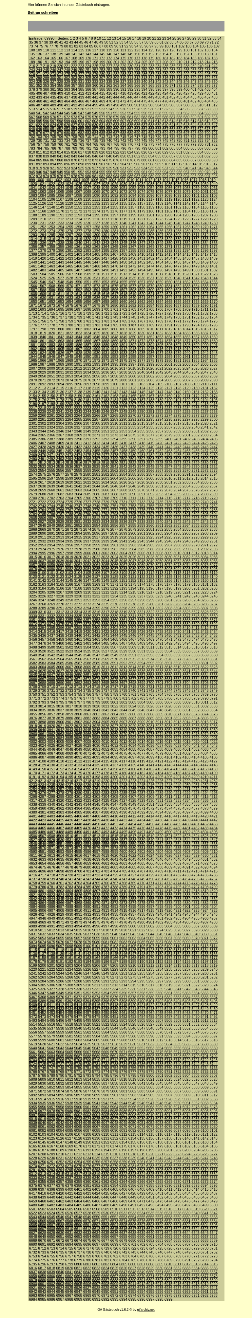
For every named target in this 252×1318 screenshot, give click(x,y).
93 (131, 46)
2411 (78, 443)
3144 (60, 580)
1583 (186, 286)
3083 (78, 569)
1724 (132, 313)
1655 (78, 301)
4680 (87, 867)
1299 (87, 235)
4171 (42, 773)
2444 (186, 447)
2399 (159, 439)
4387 (96, 812)
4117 (123, 761)
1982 (186, 360)
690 (137, 133)
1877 (186, 341)
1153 (96, 207)
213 (201, 62)
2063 (159, 376)
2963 (132, 545)
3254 (105, 600)
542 (46, 113)
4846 (69, 899)
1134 (114, 203)
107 (217, 46)
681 (74, 133)
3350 (213, 616)
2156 (51, 396)
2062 (150, 376)
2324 (51, 427)
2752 (123, 506)
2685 (87, 494)
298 (39, 78)
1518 (168, 274)
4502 (186, 832)
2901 (141, 533)
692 (151, 133)
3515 (186, 647)
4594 (69, 851)
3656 (132, 675)
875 (109, 160)
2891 (51, 533)
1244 (159, 223)
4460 (186, 824)
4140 (141, 765)
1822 (69, 333)
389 (109, 89)
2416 (123, 443)
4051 (96, 749)
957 (116, 172)
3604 (42, 667)
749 (172, 140)
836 (214, 152)
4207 (177, 777)
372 (179, 85)
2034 (87, 372)
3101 (51, 573)
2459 (132, 451)
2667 (114, 490)
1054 (150, 188)
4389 (114, 812)
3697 (123, 683)
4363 (69, 808)
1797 (33, 329)
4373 (159, 808)
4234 (42, 785)
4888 (69, 906)
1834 (177, 333)
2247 (114, 411)
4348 (123, 804)
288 (158, 74)
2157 (60, 396)
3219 (168, 592)
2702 (51, 498)
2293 (150, 419)
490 (60, 105)
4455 (141, 824)
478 (165, 101)
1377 (33, 250)
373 (186, 85)
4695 (33, 871)
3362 (132, 620)
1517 (159, 274)
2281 (42, 419)
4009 (96, 741)
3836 (51, 710)
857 (172, 156)
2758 (177, 506)
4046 (51, 749)
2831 (78, 521)
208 (165, 62)
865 (39, 160)
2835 (114, 521)
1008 (112, 180)
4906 (42, 910)
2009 (51, 368)
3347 (186, 616)
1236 (87, 223)
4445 (51, 824)
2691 (141, 494)
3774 (60, 698)
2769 (87, 510)
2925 (168, 537)
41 (61, 42)
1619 (132, 294)
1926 (60, 353)
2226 (114, 408)
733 (60, 140)
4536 (114, 840)
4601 (132, 851)
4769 (132, 883)
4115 (105, 761)
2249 (132, 411)
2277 (195, 415)
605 (109, 121)
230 (130, 66)
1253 (51, 227)
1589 (51, 290)
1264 (150, 227)
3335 (78, 616)
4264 (123, 789)
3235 (123, 596)
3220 (177, 592)
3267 (33, 604)
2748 (87, 506)
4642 (123, 859)
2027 (213, 368)
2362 (204, 431)
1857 (195, 337)
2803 (204, 514)
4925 (213, 910)
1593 (87, 290)
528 (137, 109)
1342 (96, 243)
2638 (42, 486)
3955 (177, 730)
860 (193, 156)
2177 (51, 400)
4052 (105, 749)
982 (102, 176)
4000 (204, 738)
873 (95, 160)
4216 (69, 781)
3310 (42, 612)
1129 (69, 203)
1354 (204, 243)
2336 (159, 427)
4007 (78, 741)
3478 (42, 643)
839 (46, 156)
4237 (69, 785)
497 (109, 105)
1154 (105, 207)
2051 (51, 376)
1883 (51, 345)
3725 (186, 686)
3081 (60, 569)
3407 (159, 628)
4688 (159, 867)
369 (158, 85)
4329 (141, 800)
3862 (96, 714)
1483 (42, 270)
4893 (114, 906)
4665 (141, 863)
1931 (105, 353)
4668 (168, 863)
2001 (168, 364)
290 (172, 74)
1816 (204, 329)
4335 (195, 800)
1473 (141, 266)
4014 (141, 741)
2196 (33, 404)
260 (151, 70)
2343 (33, 431)
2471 (51, 455)
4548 (33, 844)
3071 (159, 565)
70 (206, 42)
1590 (60, 290)
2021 (159, 368)
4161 (141, 769)
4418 (186, 816)
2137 (69, 392)
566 (214, 113)
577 (102, 117)
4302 (87, 796)
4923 (195, 910)
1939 (177, 353)
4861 (204, 899)
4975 (96, 922)
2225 (105, 408)
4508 (51, 836)
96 (146, 46)
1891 (123, 345)
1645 (177, 298)
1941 (195, 353)
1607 (213, 290)
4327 (123, 800)
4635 (60, 859)
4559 (132, 844)
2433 (87, 447)
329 (67, 81)
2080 (123, 380)
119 (109, 50)
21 (154, 38)
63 (171, 42)
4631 (213, 855)
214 (207, 62)
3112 (150, 573)
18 (139, 38)
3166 (69, 584)
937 (165, 168)
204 (137, 62)
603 (95, 121)
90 (116, 46)
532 (165, 109)
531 (158, 109)
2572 (204, 470)
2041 (150, 372)
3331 (42, 616)
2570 (186, 470)
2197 (42, 404)
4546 (204, 840)
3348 (195, 616)
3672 (87, 679)
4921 (177, 910)
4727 (132, 875)
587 (172, 117)
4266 (141, 789)
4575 (87, 848)
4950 (60, 918)
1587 (33, 290)
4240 (96, 785)
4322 (78, 800)
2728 (96, 502)
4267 (150, 789)
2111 (213, 384)
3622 (204, 667)
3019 (69, 557)
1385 (105, 250)
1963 (204, 356)
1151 (78, 207)
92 (126, 46)
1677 (87, 305)
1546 (42, 282)
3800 (105, 702)
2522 (132, 463)
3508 (123, 647)
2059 (123, 376)
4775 (186, 883)
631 (102, 125)
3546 (87, 655)
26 (179, 38)
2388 (60, 439)
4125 (195, 761)
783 (32, 148)
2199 (60, 404)
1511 (105, 274)
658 (102, 129)
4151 (51, 769)
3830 (186, 706)
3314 (78, 612)
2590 (177, 474)
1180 (150, 211)
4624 (150, 855)
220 (60, 66)
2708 (105, 498)
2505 (168, 459)
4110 (60, 761)
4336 (204, 800)
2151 (195, 392)
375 (201, 85)
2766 (60, 510)
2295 (168, 419)
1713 (33, 313)
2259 (33, 415)
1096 (150, 195)
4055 (132, 749)
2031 (60, 372)
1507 (69, 274)
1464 (60, 266)
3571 (123, 659)
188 (214, 58)
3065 (105, 565)
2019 (141, 368)
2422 (177, 443)
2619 (60, 482)
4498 (150, 832)
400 (186, 89)
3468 (141, 639)
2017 (123, 368)
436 (60, 97)
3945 (87, 730)
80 (66, 46)
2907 (195, 533)
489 (53, 105)
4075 (123, 753)
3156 (168, 580)
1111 (96, 199)
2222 (78, 408)
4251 (195, 785)
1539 (168, 278)
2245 (96, 411)
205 (144, 62)
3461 (78, 639)
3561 (33, 659)
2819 (159, 518)
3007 (150, 553)
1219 (123, 219)
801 (158, 148)
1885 (69, 345)
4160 (132, 769)
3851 (186, 710)
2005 (204, 364)
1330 (177, 239)
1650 (33, 301)
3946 (96, 730)
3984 (60, 738)
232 (144, 66)
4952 (78, 918)
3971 (132, 734)
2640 (60, 486)
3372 (33, 624)
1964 (213, 356)
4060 (177, 749)
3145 (69, 580)
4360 (42, 808)
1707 (168, 309)
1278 (87, 231)
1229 (213, 219)
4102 (177, 757)
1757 (51, 321)
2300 (213, 419)
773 (151, 144)
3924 (87, 726)
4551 (60, 844)
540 (32, 113)
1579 (150, 286)
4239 (87, 785)
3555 (168, 655)
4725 (114, 875)
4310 (159, 796)
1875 (168, 341)
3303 (168, 608)
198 (95, 62)
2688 (114, 494)
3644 (213, 671)
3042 (87, 561)
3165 (60, 584)
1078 (177, 191)
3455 (213, 635)
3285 (195, 604)
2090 (213, 380)
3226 (42, 596)
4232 (213, 781)
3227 (51, 596)
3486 (114, 643)
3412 (204, 628)
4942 (177, 914)
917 (214, 164)
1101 (195, 195)
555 (137, 113)
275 (67, 74)
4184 (159, 773)
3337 (96, 616)
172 (102, 58)
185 (193, 58)
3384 (141, 624)
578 (109, 117)
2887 (204, 529)
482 (193, 101)
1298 (78, 235)
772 (144, 144)
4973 (78, 922)
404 (214, 89)
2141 (105, 392)
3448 (150, 635)
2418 (141, 443)
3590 (105, 663)
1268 (186, 227)
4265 (132, 789)
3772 (42, 698)
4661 (105, 863)
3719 (132, 686)
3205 (42, 592)
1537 (150, 278)
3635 (132, 671)
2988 (168, 549)
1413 (168, 254)
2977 (69, 549)
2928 (195, 537)
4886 (51, 906)
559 (165, 113)
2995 (42, 553)
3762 (141, 694)
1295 (51, 235)
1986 (33, 364)
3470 (159, 639)
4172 (51, 773)
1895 (159, 345)
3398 (78, 628)
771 (137, 144)
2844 (195, 521)
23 (164, 38)
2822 (186, 518)
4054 (123, 749)
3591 (114, 663)
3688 (42, 683)
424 (165, 93)
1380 (60, 250)
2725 (69, 502)
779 (193, 144)
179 (151, 58)
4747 (123, 879)
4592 (51, 851)
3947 (105, 730)
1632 (60, 298)
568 (39, 117)
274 (60, 74)
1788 (141, 325)
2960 (105, 545)
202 (123, 62)
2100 (114, 384)
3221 (186, 592)
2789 (78, 514)
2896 (96, 533)
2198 (51, 404)
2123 (132, 388)
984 (116, 176)
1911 (114, 349)
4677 (60, 867)
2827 (42, 521)
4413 (141, 816)
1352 (186, 243)
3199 (177, 588)
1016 (184, 180)
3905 (105, 722)
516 (53, 109)
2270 (132, 415)
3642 (195, 671)
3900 (60, 722)
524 (109, 109)
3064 (96, 565)
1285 (150, 231)
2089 (204, 380)
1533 (114, 278)
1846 (96, 337)
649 (39, 129)
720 (158, 136)
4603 (150, 851)
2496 (87, 459)
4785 (87, 887)
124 (144, 50)
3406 (150, 628)
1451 (132, 262)
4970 (51, 922)
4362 (60, 808)
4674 (33, 867)
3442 (96, 635)
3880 (69, 718)
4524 (195, 836)
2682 (60, 494)
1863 (60, 341)
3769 (204, 694)
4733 (186, 875)
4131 (60, 765)
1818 (33, 333)
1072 (123, 191)
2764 (42, 510)
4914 (114, 910)
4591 (42, 851)
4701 (87, 871)
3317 (105, 612)
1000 (40, 180)
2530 (204, 463)
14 (119, 38)
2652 (168, 486)
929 (109, 168)
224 (88, 66)
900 (95, 164)
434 (46, 97)
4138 (123, 765)
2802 (195, 514)
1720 (96, 313)
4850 (105, 899)
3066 (114, 565)
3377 (78, 624)
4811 (132, 891)
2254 (177, 411)
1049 (105, 188)
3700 (150, 683)
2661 (60, 490)
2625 (114, 482)
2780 (186, 510)
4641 (114, 859)
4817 (186, 891)
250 (81, 70)
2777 (159, 510)
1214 (78, 219)
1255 (69, 227)
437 (67, 97)
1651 (42, 301)
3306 (195, 608)
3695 (105, 683)
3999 (195, 738)
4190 (213, 773)
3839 (78, 710)
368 (151, 85)
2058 (114, 376)
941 (193, 168)
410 (67, 93)
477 (158, 101)
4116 (114, 761)
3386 (159, 624)
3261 (168, 600)
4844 (51, 899)
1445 (78, 262)
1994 (105, 364)
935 (151, 168)
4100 (159, 757)
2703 (60, 498)
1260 (114, 227)
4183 (150, 773)
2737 (177, 502)
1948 (69, 356)
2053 (69, 376)
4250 (186, 785)
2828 (51, 521)
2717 (186, 498)
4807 (96, 891)
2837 (132, 521)
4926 (33, 914)
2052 (60, 376)
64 (177, 42)
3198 (168, 588)
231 (137, 66)
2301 (33, 423)
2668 (123, 490)
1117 (150, 199)
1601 (159, 290)
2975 (51, 549)
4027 (69, 745)
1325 (132, 239)
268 (207, 70)
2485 (177, 455)
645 (201, 125)
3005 (132, 553)
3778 (96, 698)
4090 (69, 757)
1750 (177, 317)
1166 (213, 207)
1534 (123, 278)
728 (214, 136)
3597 (168, 663)
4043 (213, 745)
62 (166, 42)
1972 (96, 360)
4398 (195, 812)
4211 (213, 777)
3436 (42, 635)
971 (214, 172)
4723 (96, 875)
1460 (213, 262)
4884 (33, 906)
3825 (141, 706)
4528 (42, 840)
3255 (114, 600)
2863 (177, 525)
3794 (51, 702)
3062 (78, 565)
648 (32, 129)
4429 (96, 820)
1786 (123, 325)
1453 (150, 262)
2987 (159, 549)
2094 (60, 384)
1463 (51, 266)
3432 (195, 631)
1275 (60, 231)
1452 (141, 262)
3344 (159, 616)
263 (172, 70)
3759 (114, 694)
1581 (168, 286)
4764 (87, 883)
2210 (159, 404)
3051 (168, 561)
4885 (42, 906)
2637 (33, 486)
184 (186, 58)
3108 (114, 573)
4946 (213, 914)
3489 (141, 643)
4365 (87, 808)
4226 (159, 781)
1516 (150, 274)
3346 (177, 616)
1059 (195, 188)
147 (116, 54)
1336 (42, 243)
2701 (42, 498)
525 (116, 109)
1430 (132, 258)
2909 (213, 533)
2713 (150, 498)
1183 (177, 211)
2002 (177, 364)
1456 (177, 262)
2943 (141, 541)
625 (60, 125)
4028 (78, 745)
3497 (213, 643)
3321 (141, 612)
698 (193, 133)
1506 (60, 274)
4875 (141, 903)
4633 (42, 859)
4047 (60, 749)
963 (158, 172)
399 (179, 89)
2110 (204, 384)
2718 (195, 498)
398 (172, 89)
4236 (60, 785)
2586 (141, 474)
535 (186, 109)
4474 (123, 828)
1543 (204, 278)
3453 (195, 635)
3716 (105, 686)
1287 (168, 231)
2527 (177, 463)
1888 (96, 345)
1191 (60, 215)
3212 (105, 592)
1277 (78, 231)
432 (32, 97)
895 (60, 164)
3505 (96, 647)
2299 (204, 419)
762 (74, 144)
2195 (213, 400)
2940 (114, 541)
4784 (78, 887)
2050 (42, 376)
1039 (204, 184)
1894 (150, 345)
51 (111, 42)
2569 (177, 470)
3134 (159, 576)
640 (165, 125)
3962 (51, 734)
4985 (186, 922)
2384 (213, 435)
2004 (195, 364)
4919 (159, 910)
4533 (87, 840)
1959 (168, 356)
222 (74, 66)
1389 (141, 250)
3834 (33, 710)
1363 (96, 246)
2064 (168, 376)
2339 (186, 427)
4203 (141, 777)
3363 (141, 620)
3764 (159, 694)
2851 (69, 525)
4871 (105, 903)
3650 (78, 675)
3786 (168, 698)
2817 (141, 518)
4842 (33, 899)
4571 (51, 848)
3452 (186, 635)
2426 (213, 443)
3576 (168, 659)
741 (116, 140)
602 (88, 121)
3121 (42, 576)
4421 (213, 816)
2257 (204, 411)
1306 (150, 235)
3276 (114, 604)
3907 (123, 722)
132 (201, 50)
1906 (69, 349)
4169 (213, 769)
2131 (204, 388)
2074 (69, 380)
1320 (87, 239)
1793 (186, 325)
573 (74, 117)
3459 (60, 639)
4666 (150, 863)
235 (165, 66)
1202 (159, 215)
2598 (60, 478)
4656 (60, 863)
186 (201, 58)
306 (95, 78)
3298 (123, 608)
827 (151, 152)
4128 (33, 765)
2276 (186, 415)
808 (207, 148)
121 (123, 50)
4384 (69, 812)
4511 (78, 836)
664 (144, 129)
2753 (132, 506)
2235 (195, 408)
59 (151, 42)
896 (67, 164)
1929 (87, 353)
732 (53, 140)
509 (193, 105)
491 (67, 105)
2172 (195, 396)
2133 (33, 392)
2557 (69, 470)
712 (102, 136)
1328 (159, 239)
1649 (213, 298)
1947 (60, 356)
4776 (195, 883)
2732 (132, 502)
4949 (51, 918)
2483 (159, 455)
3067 (123, 565)
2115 (60, 388)
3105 (87, 573)
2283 (60, 419)
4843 (42, 899)
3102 (60, 573)
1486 (69, 270)
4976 (105, 922)
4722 (87, 875)
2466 (195, 451)
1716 (60, 313)
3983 (51, 738)
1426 (96, 258)
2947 (177, 541)
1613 (78, 294)
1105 (42, 199)
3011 (186, 553)
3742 (150, 690)
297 (32, 78)
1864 (69, 341)
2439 (141, 447)
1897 (177, 345)
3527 (105, 651)
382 (60, 89)
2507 (186, 459)
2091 (33, 384)
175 (123, 58)
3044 (105, 561)
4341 (60, 804)
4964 (186, 918)
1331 (186, 239)
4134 (87, 765)
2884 (177, 529)
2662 (69, 490)
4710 (168, 871)
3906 (114, 722)
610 (144, 121)
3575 (159, 659)
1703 (132, 309)
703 (39, 136)
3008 (159, 553)
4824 (60, 895)
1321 (96, 239)
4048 (69, 749)
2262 (60, 415)
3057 (33, 565)
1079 (186, 191)
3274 (96, 604)
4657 (69, 863)
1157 (132, 207)
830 (172, 152)
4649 (186, 859)
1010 (130, 180)
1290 (195, 231)
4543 (177, 840)
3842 (105, 710)
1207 (204, 215)
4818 (195, 891)
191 (46, 62)
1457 (186, 262)
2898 (114, 533)
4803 (60, 891)
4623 (141, 855)
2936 (78, 541)
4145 (186, 765)
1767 (141, 321)
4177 (96, 773)
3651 (87, 675)
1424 (78, 258)
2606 (132, 478)
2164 (123, 396)
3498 (33, 647)
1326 (141, 239)
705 (53, 136)
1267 (177, 227)
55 (131, 42)
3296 (105, 608)
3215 (132, 592)
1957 (150, 356)
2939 (105, 541)
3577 (177, 659)
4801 (42, 891)
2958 (87, 545)
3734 (78, 690)
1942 (204, 353)
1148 (51, 207)
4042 (204, 745)
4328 (132, 800)
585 (158, 117)
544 (60, 113)
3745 (177, 690)
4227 (168, 781)
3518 (213, 647)
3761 (132, 694)
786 (53, 148)
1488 (87, 270)
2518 (96, 463)
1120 (177, 199)
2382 (195, 435)
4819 (204, 891)
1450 (123, 262)
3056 (213, 561)
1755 (33, 321)
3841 (96, 710)
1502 (213, 270)
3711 (60, 686)
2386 (42, 439)
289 (165, 74)
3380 (105, 624)
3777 (87, 698)
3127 (96, 576)
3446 (132, 635)
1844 (78, 337)
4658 (78, 863)
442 (102, 97)
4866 (60, 903)
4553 (78, 844)
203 (130, 62)
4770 (141, 883)
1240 (123, 223)
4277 (51, 793)
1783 (96, 325)
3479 (51, 643)
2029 (42, 372)
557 (151, 113)
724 (186, 136)
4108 (42, 761)
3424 (123, 631)
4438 (177, 820)
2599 (69, 478)
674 (214, 129)
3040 (69, 561)
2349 (87, 431)
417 (116, 93)
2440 (150, 447)
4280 (78, 793)
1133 (105, 203)
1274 (51, 231)
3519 (33, 651)
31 (204, 38)
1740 (87, 317)
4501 (177, 832)
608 (130, 121)
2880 (141, 529)
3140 (213, 576)
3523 (69, 651)
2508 (195, 459)
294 (201, 74)
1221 (141, 219)
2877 (114, 529)
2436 (114, 447)
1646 (186, 298)
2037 (114, 372)
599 (67, 121)
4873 (123, 903)
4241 (105, 785)
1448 (105, 262)
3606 (60, 667)
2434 (96, 447)
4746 (114, 879)
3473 (186, 639)
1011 (139, 180)
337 (123, 81)
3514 (177, 647)
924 (74, 168)
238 (186, 66)
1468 (96, 266)
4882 (204, 903)
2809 (69, 518)
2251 (150, 411)
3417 (60, 631)
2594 (213, 474)
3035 (213, 557)
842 (67, 156)
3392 (213, 624)
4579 (123, 848)
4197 (87, 777)
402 (201, 89)
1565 (213, 282)
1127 (51, 203)
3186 (60, 588)
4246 (150, 785)
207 (158, 62)
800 (151, 148)
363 (116, 85)
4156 (96, 769)
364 (123, 85)
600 (74, 121)
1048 (96, 188)
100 (167, 46)
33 (214, 38)
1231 (42, 223)
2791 (96, 514)
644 (193, 125)
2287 (96, 419)
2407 (42, 443)
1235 (78, 223)
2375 (132, 435)
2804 (213, 514)
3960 (33, 734)
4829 (105, 895)
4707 (141, 871)
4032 (114, 745)
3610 (96, 667)
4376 (186, 808)
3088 (123, 569)
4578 (114, 848)
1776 (33, 325)
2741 (213, 502)
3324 (168, 612)
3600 (195, 663)
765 (95, 144)
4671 (195, 863)
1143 (195, 203)
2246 (105, 411)
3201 (195, 588)
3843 (114, 710)
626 (67, 125)
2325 (60, 427)
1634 (78, 298)
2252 (159, 411)
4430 (105, 820)
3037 (42, 561)
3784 (150, 698)
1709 (186, 309)
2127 (168, 388)
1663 (150, 301)
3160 (204, 580)
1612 (69, 294)
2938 (96, 541)
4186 (177, 773)
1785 (114, 325)
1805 (105, 329)
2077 (96, 380)
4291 (177, 793)
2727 (87, 502)
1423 (69, 258)
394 (144, 89)
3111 (141, 573)
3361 (123, 620)
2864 (186, 525)
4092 (87, 757)
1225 (177, 219)
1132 (96, 203)
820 (102, 152)
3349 (204, 616)
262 (165, 70)
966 (179, 172)
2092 (42, 384)
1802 (78, 329)
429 (201, 93)
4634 (51, 859)
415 (102, 93)
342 (158, 81)
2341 (204, 427)
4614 (60, 855)
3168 (87, 584)
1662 (141, 301)
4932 (87, 914)
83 (81, 46)
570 (53, 117)
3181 (204, 584)
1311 (195, 235)
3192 (114, 588)
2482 (150, 455)
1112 (105, 199)
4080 (168, 753)
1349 (159, 243)
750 (179, 140)
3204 (33, 592)
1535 (132, 278)
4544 (186, 840)
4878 (168, 903)
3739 (123, 690)
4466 (51, 828)
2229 (141, 408)
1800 (60, 329)
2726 (78, 502)
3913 (177, 722)
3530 (132, 651)
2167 (150, 396)
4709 (159, 871)
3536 (186, 651)
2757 (168, 506)
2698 (204, 494)
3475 (204, 639)
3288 (33, 608)
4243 (123, 785)
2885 (186, 529)
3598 (177, 663)
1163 (186, 207)
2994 (33, 553)
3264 (195, 600)
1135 (123, 203)
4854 (141, 899)
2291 (132, 419)
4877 (159, 903)
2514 (60, 463)
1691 (213, 305)
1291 (204, 231)
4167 (195, 769)
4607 (186, 851)
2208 (141, 404)
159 (201, 54)
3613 (123, 667)
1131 (87, 203)
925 (81, 168)
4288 (150, 793)
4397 (186, 812)
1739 (78, 317)
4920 (168, 910)
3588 (87, 663)
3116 (186, 573)
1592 (78, 290)
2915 (78, 537)
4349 (132, 804)
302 (67, 78)
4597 (96, 851)
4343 (78, 804)
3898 (42, 722)
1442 (51, 262)
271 (39, 74)
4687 (150, 867)
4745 (105, 879)
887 (193, 160)
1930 (96, 353)
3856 (42, 714)
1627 (204, 294)
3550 (123, 655)
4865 (51, 903)
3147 (87, 580)
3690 (60, 683)
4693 (204, 867)
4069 (69, 753)
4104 (195, 757)
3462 (87, 639)
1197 (114, 215)
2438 (132, 447)
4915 (123, 910)
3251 (78, 600)
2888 (213, 529)
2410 (69, 443)
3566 (78, 659)
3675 (114, 679)
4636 (69, 859)
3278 (132, 604)
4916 (132, 910)
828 (158, 152)
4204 (150, 777)
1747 (150, 317)
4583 (159, 848)
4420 (204, 816)
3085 (96, 569)
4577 (105, 848)
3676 (123, 679)
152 (151, 54)
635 (130, 125)
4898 (159, 906)
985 (123, 176)
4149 (33, 769)
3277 (123, 604)
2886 (195, 529)
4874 (132, 903)
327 (53, 81)
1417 (204, 254)
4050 (87, 749)
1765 (123, 321)
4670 (186, 863)
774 (158, 144)
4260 (87, 789)
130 (186, 50)
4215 (60, 781)
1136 (132, 203)
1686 (168, 305)
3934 (177, 726)
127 (165, 50)
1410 (141, 254)
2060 (132, 376)
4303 (96, 796)
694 (165, 133)
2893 (69, 533)
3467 (132, 639)
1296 (60, 235)
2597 (51, 478)
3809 (186, 702)
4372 (150, 808)
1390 (150, 250)
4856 (159, 899)
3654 (114, 675)
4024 (42, 745)
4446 (60, 824)
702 (32, 136)
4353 (168, 804)
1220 (132, 219)
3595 (150, 663)
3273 (87, 604)
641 (172, 125)
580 (123, 117)
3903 (87, 722)
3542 (51, 655)
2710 (123, 498)
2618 (51, 482)
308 (109, 78)
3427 (150, 631)
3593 (132, 663)
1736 (51, 317)
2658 (33, 490)
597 (53, 121)
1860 (33, 341)
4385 (78, 812)
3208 (69, 592)
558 (158, 113)
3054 (195, 561)
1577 (132, 286)
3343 (150, 616)
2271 (141, 415)
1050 (114, 188)
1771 (177, 321)
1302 (114, 235)
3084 (87, 569)
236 (172, 66)
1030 (123, 184)
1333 (204, 239)
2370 (87, 435)
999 (32, 180)
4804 (69, 891)
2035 (96, 372)
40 (56, 42)
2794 (123, 514)
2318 (186, 423)
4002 (33, 741)
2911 (42, 537)
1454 (159, 262)
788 (67, 148)
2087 (186, 380)
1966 (42, 360)
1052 (132, 188)
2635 (204, 482)
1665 (168, 301)
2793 (114, 514)
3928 (123, 726)
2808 (60, 518)
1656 (87, 301)
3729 (33, 690)
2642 (78, 486)
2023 (177, 368)
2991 (195, 549)
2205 (114, 404)
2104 (150, 384)
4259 (78, 789)
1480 (204, 266)
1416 (195, 254)
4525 (204, 836)
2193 (195, 400)
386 (88, 89)
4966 (204, 918)
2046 (195, 372)
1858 (204, 337)
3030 (168, 557)
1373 (186, 246)
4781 (51, 887)
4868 (78, 903)
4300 (69, 796)
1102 (204, 195)
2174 (213, 396)
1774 (204, 321)
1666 (177, 301)
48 (96, 42)
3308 (213, 608)
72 (217, 42)
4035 (141, 745)
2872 (69, 529)
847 (102, 156)
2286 (87, 419)
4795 (177, 887)
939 (179, 168)
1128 (60, 203)
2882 (159, 529)
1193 (78, 215)
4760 (51, 883)
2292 (141, 419)
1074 (141, 191)
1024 (69, 184)
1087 (69, 195)
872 (88, 160)
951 (74, 172)
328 (60, 81)
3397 (69, 628)
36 (36, 42)
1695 (60, 309)
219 (53, 66)
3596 (159, 663)
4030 (96, 745)
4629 (195, 855)
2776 (150, 510)
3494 (186, 643)
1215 (87, 219)
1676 (78, 305)
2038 (123, 372)
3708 (33, 686)
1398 (33, 254)
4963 (177, 918)
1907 (78, 349)
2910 (33, 537)
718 (144, 136)
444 (116, 97)
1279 (96, 231)
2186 (132, 400)
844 (81, 156)
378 (32, 89)
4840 (204, 895)
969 (201, 172)
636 (137, 125)
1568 (51, 286)
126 (158, 50)
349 (207, 81)
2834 (105, 521)
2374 (123, 435)
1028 (105, 184)
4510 (69, 836)
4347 (114, 804)
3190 (96, 588)
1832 (159, 333)
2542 (123, 466)
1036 (177, 184)
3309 (33, 612)
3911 (159, 722)
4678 (69, 867)
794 (109, 148)
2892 (60, 533)
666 (158, 129)
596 (46, 121)
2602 (96, 478)
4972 (69, 922)
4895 (132, 906)
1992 (87, 364)
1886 (78, 345)
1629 (33, 298)
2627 (132, 482)
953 (88, 172)
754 (207, 140)
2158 (69, 396)
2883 (168, 529)
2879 (132, 529)
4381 (42, 812)
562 (186, 113)
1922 (213, 349)
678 (53, 133)
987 (137, 176)
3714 (87, 686)
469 (102, 101)
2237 (213, 408)
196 (81, 62)
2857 (123, 525)
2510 (213, 459)
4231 (204, 781)
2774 (132, 510)
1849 (123, 337)
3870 (168, 714)
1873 (150, 341)
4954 (96, 918)
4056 (141, 749)
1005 (85, 180)
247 (60, 70)
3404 (132, 628)
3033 (195, 557)
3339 (114, 616)
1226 (186, 219)
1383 (87, 250)
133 (207, 50)
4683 (114, 867)
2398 (150, 439)
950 (67, 172)
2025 (195, 368)
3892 (177, 718)
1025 (78, 184)
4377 (195, 808)
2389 (69, 439)
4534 (96, 840)
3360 (114, 620)
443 (109, 97)
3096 (195, 569)
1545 (33, 282)
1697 (78, 309)
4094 (105, 757)
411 (74, 93)
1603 (177, 290)
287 (151, 74)
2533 (42, 466)
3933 (168, 726)
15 (124, 38)
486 (32, 105)
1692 (33, 309)
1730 (186, 313)
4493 (105, 832)
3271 (69, 604)
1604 (186, 290)
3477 (33, 643)
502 (144, 105)
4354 (177, 804)
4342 (69, 804)
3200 (186, 588)
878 (130, 160)
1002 (58, 180)
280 (102, 74)
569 (46, 117)
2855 (105, 525)
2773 (123, 510)
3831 (195, 706)
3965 (78, 734)
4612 (42, 855)
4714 (204, 871)
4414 (150, 816)
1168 (42, 211)
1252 (42, 227)
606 (116, 121)
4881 (195, 903)
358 (81, 85)
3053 (186, 561)
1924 (42, 353)
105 (202, 46)
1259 (105, 227)
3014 (213, 553)
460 (39, 101)
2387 (51, 439)
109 (39, 50)
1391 (159, 250)
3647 (51, 675)
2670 (141, 490)
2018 (132, 368)
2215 (204, 404)
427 (186, 93)
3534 (168, 651)
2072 (51, 380)
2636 (213, 482)
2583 (114, 474)
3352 (42, 620)
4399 (204, 812)
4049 (78, 749)
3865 (123, 714)
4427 (78, 820)
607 (123, 121)
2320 (204, 423)
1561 (177, 282)
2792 (105, 514)
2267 (105, 415)
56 (136, 42)
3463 (96, 639)
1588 (42, 290)
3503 (78, 647)
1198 (123, 215)
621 (32, 125)
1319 (78, 239)
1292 (213, 231)
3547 (96, 655)
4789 (123, 887)
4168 (204, 769)
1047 (87, 188)
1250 (213, 223)
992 (172, 176)
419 (130, 93)
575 (88, 117)
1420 (42, 258)
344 (172, 81)
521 (88, 109)
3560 (213, 655)
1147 (42, 207)
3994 (150, 738)
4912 (96, 910)
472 (123, 101)
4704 (114, 871)
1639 (123, 298)
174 (116, 58)
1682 (132, 305)
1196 (105, 215)
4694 (213, 867)
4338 (33, 804)
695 (172, 133)
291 (179, 74)
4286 (132, 793)
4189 (204, 773)
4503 (195, 832)
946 (39, 172)
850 (123, 156)
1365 (114, 246)
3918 (33, 726)
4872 (114, 903)
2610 (168, 478)
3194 (132, 588)
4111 (69, 761)
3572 (132, 659)
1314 (33, 239)
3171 (114, 584)
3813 (33, 706)
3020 (78, 557)
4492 (96, 832)
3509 (132, 647)
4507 (42, 836)
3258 (141, 600)
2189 (159, 400)
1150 (69, 207)
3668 (51, 679)
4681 (96, 867)
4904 (213, 906)
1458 (195, 262)
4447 (69, 824)
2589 (168, 474)
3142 (42, 580)
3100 (42, 573)
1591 (69, 290)
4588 (204, 848)
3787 (177, 698)
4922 (186, 910)
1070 (105, 191)
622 (39, 125)
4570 (42, 848)
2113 (42, 388)
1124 (213, 199)
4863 (33, 903)
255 (116, 70)
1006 (94, 180)
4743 (87, 879)
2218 (42, 408)
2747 (78, 506)
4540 (150, 840)
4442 (213, 820)
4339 (42, 804)
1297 (69, 235)
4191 (33, 777)
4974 (87, 922)
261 (158, 70)
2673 (168, 490)
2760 (195, 506)
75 (41, 46)
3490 (150, 643)
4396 (177, 812)
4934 (105, 914)
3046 (123, 561)
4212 (33, 781)
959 (130, 172)
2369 (78, 435)
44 (76, 42)
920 (46, 168)
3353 (51, 620)
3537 (195, 651)
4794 (168, 887)
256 (123, 70)
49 (101, 42)
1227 (195, 219)
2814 (114, 518)
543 (53, 113)
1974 (114, 360)
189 (32, 62)
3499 (42, 647)
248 (67, 70)
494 (88, 105)
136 (39, 54)
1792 (177, 325)
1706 (159, 309)
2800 (177, 514)
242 (214, 66)
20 (149, 38)
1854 (168, 337)
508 (186, 105)
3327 (195, 612)
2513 (51, 463)
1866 (87, 341)
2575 (42, 474)
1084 (42, 195)
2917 (96, 537)
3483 (87, 643)
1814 (186, 329)
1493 (132, 270)
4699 (69, 871)
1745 (132, 317)
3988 (96, 738)
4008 (87, 741)
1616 (105, 294)
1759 (69, 321)
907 (144, 164)
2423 (186, 443)
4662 (114, 863)
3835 (42, 710)
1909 (96, 349)
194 (67, 62)
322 (207, 78)
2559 (87, 470)
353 (46, 85)
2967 (168, 545)
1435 (177, 258)
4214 (51, 781)
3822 (114, 706)
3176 (159, 584)
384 (74, 89)
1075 (150, 191)
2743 (42, 506)
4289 (159, 793)
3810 (195, 702)
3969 (114, 734)
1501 (204, 270)
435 (53, 97)
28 (189, 38)
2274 (168, 415)
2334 (141, 427)
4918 (150, 910)
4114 (96, 761)
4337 (213, 800)
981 (95, 176)
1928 (78, 353)
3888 (141, 718)
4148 (213, 765)
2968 (177, 545)
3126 (87, 576)
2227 (123, 408)
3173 (132, 584)
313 (144, 78)
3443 (105, 635)
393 (137, 89)
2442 (168, 447)
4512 (87, 836)
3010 (177, 553)
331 (81, 81)
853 (144, 156)
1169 (51, 211)
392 (130, 89)
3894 (195, 718)
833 (193, 152)
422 (151, 93)
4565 (186, 844)
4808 (105, 891)
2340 (195, 427)
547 (81, 113)
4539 (141, 840)
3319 (123, 612)
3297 (114, 608)
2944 (150, 541)
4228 (177, 781)
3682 (177, 679)
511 (207, 105)
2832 (87, 521)
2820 (168, 518)
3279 (141, 604)
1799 (51, 329)
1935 (141, 353)
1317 (60, 239)
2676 (195, 490)
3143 (51, 580)
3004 (123, 553)
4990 (42, 926)
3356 (78, 620)
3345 (168, 616)
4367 (105, 808)
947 (46, 172)
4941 (168, 914)
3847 (150, 710)
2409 (60, 443)
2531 (213, 463)
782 (214, 144)
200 (109, 62)
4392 (141, 812)
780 (201, 144)
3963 (60, 734)
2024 (186, 368)
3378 (87, 624)
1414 (177, 254)
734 (67, 140)
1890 (114, 345)
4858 (177, 899)
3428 (159, 631)
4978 (123, 922)
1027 (96, 184)
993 (179, 176)
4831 (123, 895)
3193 (123, 588)
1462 (42, 266)
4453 (123, 824)
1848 (114, 337)
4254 (33, 789)
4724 (105, 875)
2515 (69, 463)
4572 (60, 848)
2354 (132, 431)
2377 (150, 435)
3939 (33, 730)
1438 (204, 258)
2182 (96, 400)
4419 (195, 816)
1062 (33, 191)
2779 (177, 510)
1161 (168, 207)
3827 (159, 706)
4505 (213, 832)
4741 (69, 879)
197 (88, 62)
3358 (96, 620)
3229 (69, 596)
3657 (141, 675)
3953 (159, 730)
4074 (114, 753)
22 (159, 38)
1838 (213, 333)
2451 (60, 451)
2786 (51, 514)
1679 (105, 305)
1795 (204, 325)
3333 (60, 616)
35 (31, 42)
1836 (195, 333)
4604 (159, 851)
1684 (150, 305)
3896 (213, 718)
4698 (60, 871)
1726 (150, 313)
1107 (60, 199)
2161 (96, 396)
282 (116, 74)
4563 (168, 844)
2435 (105, 447)
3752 (51, 694)
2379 (168, 435)
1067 (78, 191)
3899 (51, 722)
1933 (123, 353)
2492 (51, 459)
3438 (60, 635)
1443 (60, 262)
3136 (177, 576)
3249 (60, 600)
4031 (105, 745)
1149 (60, 207)
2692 (150, 494)
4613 (51, 855)
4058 (159, 749)
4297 (42, 796)
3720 (141, 686)
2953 (42, 545)
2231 (159, 408)
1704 (141, 309)
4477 (150, 828)
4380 (33, 812)
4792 (150, 887)
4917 (141, 910)
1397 (213, 250)
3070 (150, 565)
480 (179, 101)
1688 (186, 305)
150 (137, 54)
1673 (51, 305)
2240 (51, 411)
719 (151, 136)
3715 (96, 686)
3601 (204, 663)
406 (39, 93)
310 (123, 78)
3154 (150, 580)
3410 (186, 628)
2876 (105, 529)
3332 (51, 616)
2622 (87, 482)
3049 (150, 561)
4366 (96, 808)
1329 (168, 239)
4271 (186, 789)
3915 (195, 722)
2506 (177, 459)
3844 (123, 710)
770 (130, 144)
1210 (42, 219)
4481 (186, 828)
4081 (177, 753)
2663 (78, 490)
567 (32, 117)
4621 (123, 855)
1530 (87, 278)
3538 (204, 651)
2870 (51, 529)
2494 (69, 459)
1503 (33, 274)
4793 (159, 887)
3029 (159, 557)
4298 (51, 796)
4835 (159, 895)
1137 (141, 203)
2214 (195, 404)
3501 (60, 647)
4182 (141, 773)
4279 (69, 793)
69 (202, 42)
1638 (114, 298)
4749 (141, 879)
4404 (60, 816)
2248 (123, 411)
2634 (195, 482)
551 (109, 113)
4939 (150, 914)
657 (95, 129)
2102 (132, 384)
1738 (69, 317)
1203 (168, 215)
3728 (213, 686)
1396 (204, 250)
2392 (96, 439)
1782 (87, 325)
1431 (141, 258)
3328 (204, 612)
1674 (60, 305)
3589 (96, 663)
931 (123, 168)
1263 (141, 227)
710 (88, 136)
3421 (96, 631)
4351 (150, 804)
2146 (150, 392)
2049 (33, 376)
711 (95, 136)
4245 (141, 785)
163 (39, 58)
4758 (33, 883)
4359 (33, 808)
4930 (69, 914)
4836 (168, 895)
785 (46, 148)
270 (32, 74)
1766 (132, 321)
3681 (168, 679)
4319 (51, 800)
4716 (33, 875)
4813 (150, 891)
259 (144, 70)
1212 (60, 219)
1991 (78, 364)
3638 (159, 671)
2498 (105, 459)
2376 (141, 435)
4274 (213, 789)
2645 (105, 486)
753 (201, 140)
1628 (213, 294)
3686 (213, 679)
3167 (78, 584)
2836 (123, 521)
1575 (114, 286)
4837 (177, 895)
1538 (159, 278)
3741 (141, 690)
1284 (141, 231)
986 (130, 176)
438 (74, 97)
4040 (186, 745)
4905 (33, 910)
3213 (114, 592)
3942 (60, 730)
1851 (141, 337)
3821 (105, 706)
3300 (141, 608)
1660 (123, 301)
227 (109, 66)
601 (81, 121)
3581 (213, 659)
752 (193, 140)
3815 (51, 706)
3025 (123, 557)
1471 (123, 266)
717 (137, 136)
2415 (114, 443)
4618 (96, 855)
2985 (141, 549)
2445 (195, 447)
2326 (69, 427)
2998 (69, 553)
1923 (33, 353)
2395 (123, 439)
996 (201, 176)
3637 (150, 671)
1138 (150, 203)
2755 (150, 506)
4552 (69, 844)
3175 (150, 584)
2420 (159, 443)
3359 (105, 620)
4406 (78, 816)
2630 (159, 482)
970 (207, 172)
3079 (42, 569)
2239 (42, 411)
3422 (105, 631)
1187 (213, 211)
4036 (150, 745)
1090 (96, 195)
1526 (51, 278)
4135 (96, 765)
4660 (96, 863)
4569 (33, 848)
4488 (60, 832)
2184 (114, 400)
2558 (78, 470)
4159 (123, 769)
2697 (195, 494)
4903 (204, 906)
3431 (186, 631)
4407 (87, 816)
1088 (78, 195)
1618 (123, 294)
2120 (105, 388)
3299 (132, 608)
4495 (123, 832)
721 (165, 136)
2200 (69, 404)
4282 (96, 793)
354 (53, 85)
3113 (159, 573)
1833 (168, 333)
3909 (141, 722)
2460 (141, 451)
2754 (141, 506)
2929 (204, 537)
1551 (87, 282)
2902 (150, 533)
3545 (78, 655)
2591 (186, 474)
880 (144, 160)
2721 (33, 502)
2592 (195, 474)
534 (179, 109)
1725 (141, 313)
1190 (51, 215)
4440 (195, 820)
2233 (177, 408)
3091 (150, 569)
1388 (132, 250)
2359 (177, 431)
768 (116, 144)
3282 (168, 604)
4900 (177, 906)
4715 (213, 871)
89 (111, 46)
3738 (114, 690)
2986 (150, 549)
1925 (51, 353)
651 (53, 129)
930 (116, 168)
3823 (123, 706)
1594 (96, 290)
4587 (195, 848)
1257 (87, 227)
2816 (132, 518)
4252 (204, 785)
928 (102, 168)
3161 (213, 580)
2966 (159, 545)
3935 (186, 726)
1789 (150, 325)
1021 (42, 184)
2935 (69, 541)
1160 (159, 207)
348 (201, 81)
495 (95, 105)
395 (151, 89)
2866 (204, 525)
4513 (96, 836)
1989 (60, 364)
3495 (195, 643)
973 (39, 176)
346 (186, 81)
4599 (114, 851)
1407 (114, 254)
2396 (132, 439)
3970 (123, 734)
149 (130, 54)
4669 (177, 863)
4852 (123, 899)
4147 (204, 765)
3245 (213, 596)
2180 (78, 400)
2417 (132, 443)
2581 (96, 474)
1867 (96, 341)
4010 (105, 741)
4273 (204, 789)
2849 (51, 525)
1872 (141, 341)
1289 (186, 231)
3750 (33, 694)
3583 (42, 663)
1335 (33, 243)
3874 (204, 714)
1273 (42, 231)
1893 (141, 345)
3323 (159, 612)
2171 (186, 396)
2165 (132, 396)
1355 (213, 243)
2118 (87, 388)
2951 (213, 541)
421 (144, 93)
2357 (159, 431)
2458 (123, 451)
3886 (123, 718)
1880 (213, 341)
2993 (213, 549)
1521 (195, 274)
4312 (177, 796)
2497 (96, 459)
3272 (78, 604)
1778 (51, 325)
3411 (195, 628)
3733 (69, 690)
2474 (78, 455)
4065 (33, 753)
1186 (204, 211)
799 (144, 148)
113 (67, 50)
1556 (132, 282)
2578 (69, 474)
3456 (33, 639)
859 (186, 156)
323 (214, 78)
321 (201, 78)
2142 (114, 392)
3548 (105, 655)
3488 (132, 643)
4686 (141, 867)
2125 (150, 388)
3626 (51, 671)
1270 (204, 227)
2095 (69, 384)
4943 (186, 914)
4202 (132, 777)
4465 (42, 828)
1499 (186, 270)
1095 (141, 195)
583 (144, 117)
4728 (141, 875)
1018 (202, 180)
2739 (195, 502)
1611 (60, 294)
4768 (123, 883)
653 (67, 129)
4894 (123, 906)
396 (158, 89)
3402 (114, 628)
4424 (51, 820)
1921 (204, 349)
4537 (123, 840)
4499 (159, 832)
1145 (213, 203)
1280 (105, 231)
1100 (186, 195)
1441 (42, 262)
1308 (168, 235)
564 (201, 113)
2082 (141, 380)
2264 (78, 415)
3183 (33, 588)
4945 (204, 914)
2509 (204, 459)
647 (214, 125)
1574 (105, 286)
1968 (60, 360)
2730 (114, 502)
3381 (114, 624)
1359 (60, 246)
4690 (177, 867)
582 (137, 117)
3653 (105, 675)
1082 (213, 191)
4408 (96, 816)
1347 (141, 243)
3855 (33, 714)
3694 (96, 683)
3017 (51, 557)
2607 (141, 478)
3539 (213, 651)
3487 (123, 643)
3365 (159, 620)
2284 (69, 419)
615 (179, 121)
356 (67, 85)
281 (109, 74)
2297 (186, 419)
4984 (177, 922)
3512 (159, 647)
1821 (60, 333)
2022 (168, 368)
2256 (195, 411)
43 (71, 42)
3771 (33, 698)
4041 (195, 745)
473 (130, 101)
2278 (204, 415)
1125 (33, 203)
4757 (213, 879)
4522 (177, 836)
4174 (69, 773)
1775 (213, 321)
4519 (150, 836)
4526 (213, 836)
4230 (195, 781)
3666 (33, 679)
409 (60, 93)
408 (53, 93)
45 (81, 42)
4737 (33, 879)
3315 (87, 612)
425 (172, 93)
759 (53, 144)
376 (207, 85)
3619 (177, 667)
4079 (159, 753)
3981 (33, 738)
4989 (33, 926)
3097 (204, 569)
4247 (159, 785)
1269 (195, 227)
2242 (69, 411)
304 (81, 78)
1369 (150, 246)
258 (137, 70)
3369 (195, 620)
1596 (114, 290)
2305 (69, 423)
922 (60, 168)
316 (165, 78)
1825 (96, 333)
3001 (96, 553)
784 (39, 148)
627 (74, 125)
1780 (69, 325)
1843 (69, 337)
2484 (168, 455)
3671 (78, 679)
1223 (159, 219)
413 (88, 93)
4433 (132, 820)
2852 (78, 525)
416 (109, 93)
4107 (33, 761)
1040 (213, 184)
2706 (87, 498)
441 (95, 97)
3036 (33, 561)
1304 (132, 235)
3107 (105, 573)
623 (46, 125)
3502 (69, 647)
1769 (159, 321)
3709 (42, 686)
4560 (141, 844)
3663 (195, 675)
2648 (132, 486)
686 (109, 133)
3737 (105, 690)
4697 (51, 871)
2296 (177, 419)
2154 (33, 396)
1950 (87, 356)
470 (109, 101)
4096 (123, 757)
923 (67, 168)
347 (193, 81)
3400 (96, 628)
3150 (114, 580)
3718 (123, 686)
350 (214, 81)
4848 (87, 899)
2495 (78, 459)
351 (32, 85)
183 (179, 58)
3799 (96, 702)
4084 (204, 753)
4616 (78, 855)
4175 (78, 773)
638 (151, 125)
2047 (204, 372)
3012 (195, 553)
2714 (159, 498)
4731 (168, 875)
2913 (60, 537)
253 (102, 70)
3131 (132, 576)
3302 (159, 608)
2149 (177, 392)
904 (123, 164)
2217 (33, 408)
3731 (51, 690)
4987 (204, 922)
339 (137, 81)
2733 (141, 502)
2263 (69, 415)
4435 (150, 820)
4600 (123, 851)
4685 (132, 867)
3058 (42, 565)
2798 (159, 514)
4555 (96, 844)
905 (130, 164)
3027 (141, 557)
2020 (150, 368)
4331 (159, 800)
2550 (195, 466)
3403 (123, 628)
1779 (60, 325)
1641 (141, 298)
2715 (168, 498)
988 (144, 176)
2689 (123, 494)
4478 (159, 828)
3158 (186, 580)
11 (104, 38)
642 (179, 125)
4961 (159, 918)
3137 (186, 576)
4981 (150, 922)
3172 (123, 584)
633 (116, 125)
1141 (177, 203)
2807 (51, 518)
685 (102, 133)
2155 (42, 396)
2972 (213, 545)
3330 (33, 616)
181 (165, 58)
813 (53, 152)
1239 (114, 223)
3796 (69, 702)
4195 (69, 777)
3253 (96, 600)
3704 (186, 683)
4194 (60, 777)
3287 (213, 604)
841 (60, 156)
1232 (51, 223)
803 (172, 148)
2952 (33, 545)
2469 (33, 455)
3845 (132, 710)
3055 (204, 561)
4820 (213, 891)
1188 (33, 215)
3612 (114, 667)
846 (95, 156)
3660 (168, 675)
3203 (213, 588)
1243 (150, 223)
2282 (51, 419)
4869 (87, 903)
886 (186, 160)
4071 (87, 753)
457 (207, 97)
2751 (114, 506)
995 (193, 176)
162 (32, 58)
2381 (186, 435)
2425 (204, 443)
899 (88, 164)
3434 (213, 631)
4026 (60, 745)
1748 (159, 317)
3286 (204, 604)
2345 (51, 431)
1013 (157, 180)
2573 (213, 470)
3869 (159, 714)
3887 (132, 718)
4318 (42, 800)
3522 (60, 651)
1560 (168, 282)
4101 (168, 757)
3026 (132, 557)
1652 (51, 301)
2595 (33, 478)
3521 (51, 651)
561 (179, 113)
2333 (132, 427)
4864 (42, 903)
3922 (69, 726)
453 (179, 97)
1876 (177, 341)
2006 (213, 364)
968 (193, 172)
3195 (141, 588)
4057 (150, 749)
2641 (69, 486)
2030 (51, 372)
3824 (132, 706)
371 (172, 85)
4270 (177, 789)
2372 (105, 435)
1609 (42, 294)
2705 (78, 498)
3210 (87, 592)
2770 (96, 510)
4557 (114, 844)
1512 (114, 274)
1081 (204, 191)
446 (130, 97)
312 (137, 78)
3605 (51, 667)
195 (74, 62)
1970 (78, 360)
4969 (42, 922)
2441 (159, 447)
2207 (132, 404)
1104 (33, 199)
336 (116, 81)
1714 (42, 313)
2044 (177, 372)
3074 (186, 565)
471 (116, 101)
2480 (132, 455)
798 (137, 148)
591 (201, 117)
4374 (168, 808)
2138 (78, 392)
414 (95, 93)
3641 (186, 671)
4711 (177, 871)
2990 (186, 549)
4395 (168, 812)
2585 (132, 474)
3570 (114, 659)
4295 (213, 793)
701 (214, 133)
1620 (141, 294)
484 (207, 101)
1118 (159, 199)
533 (172, 109)
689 (130, 133)
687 (116, 133)
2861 (159, 525)
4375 (177, 808)
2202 (87, 404)
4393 (150, 812)
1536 (141, 278)
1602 (168, 290)
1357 (42, 246)
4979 (132, 922)
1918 (177, 349)
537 (201, 109)
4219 (96, 781)
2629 (150, 482)
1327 (150, 239)
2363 (213, 431)
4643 (132, 859)
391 (123, 89)
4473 (114, 828)
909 (158, 164)
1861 (42, 341)
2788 (69, 514)
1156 (123, 207)
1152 (87, 207)
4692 (195, 867)
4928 (51, 914)
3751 (42, 694)
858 (179, 156)
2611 (177, 478)
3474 (195, 639)
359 (88, 85)
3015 (33, 557)
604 (102, 121)
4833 (141, 895)
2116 (69, 388)
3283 (177, 604)
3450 (168, 635)
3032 (186, 557)
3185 (51, 588)
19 (144, 38)
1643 (159, 298)
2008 (42, 368)
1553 (105, 282)
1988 (51, 364)
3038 (51, 561)
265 (186, 70)
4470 (87, 828)
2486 (186, 455)
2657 (213, 486)
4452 (114, 824)
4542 (168, 840)
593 (214, 117)
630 (95, 125)
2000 (159, 364)
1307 (159, 235)
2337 (168, 427)
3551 (132, 655)
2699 (213, 494)
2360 (186, 431)
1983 (195, 360)
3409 (177, 628)
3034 (204, 557)
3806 (159, 702)
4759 (42, 883)
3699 (141, 683)
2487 (195, 455)
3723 (168, 686)
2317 (177, 423)
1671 (33, 305)
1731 (195, 313)
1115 (132, 199)
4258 (69, 789)
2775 (141, 510)
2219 (51, 408)
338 (130, 81)
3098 (213, 569)
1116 (141, 199)
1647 (195, 298)
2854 (96, 525)
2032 (69, 372)
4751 (159, 879)
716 (130, 136)
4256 (51, 789)
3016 (42, 557)
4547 (213, 840)
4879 (177, 903)
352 (39, 85)
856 (165, 156)
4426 (69, 820)
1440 (33, 262)
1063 (42, 191)
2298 (195, 419)
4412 (132, 816)
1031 (132, 184)
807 (201, 148)
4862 (213, 899)
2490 (33, 459)
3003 (114, 553)
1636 (96, 298)
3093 (168, 569)
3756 (87, 694)
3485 (105, 643)
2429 (51, 447)
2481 (141, 455)
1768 (150, 321)
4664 (132, 863)
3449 (159, 635)
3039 (60, 561)
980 (88, 176)
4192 (42, 777)
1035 (168, 184)
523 (102, 109)
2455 (96, 451)
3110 (132, 573)
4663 (123, 863)
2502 (141, 459)
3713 (78, 686)
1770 (168, 321)
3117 (195, 573)
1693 (42, 309)
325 (39, 81)
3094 (177, 569)
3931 (150, 726)
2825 (213, 518)
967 (186, 172)
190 (39, 62)
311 (130, 78)
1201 (150, 215)
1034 (159, 184)
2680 (42, 494)
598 (60, 121)
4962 (168, 918)
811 (39, 152)
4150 (42, 769)
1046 (78, 188)
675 (32, 133)
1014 (166, 180)
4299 (60, 796)
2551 (204, 466)
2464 (177, 451)
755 (214, 140)
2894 (78, 533)
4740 (60, 879)
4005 (60, 741)
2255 (186, 411)
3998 (186, 738)
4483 (204, 828)
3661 (177, 675)
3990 (114, 738)
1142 (186, 203)
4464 (33, 828)
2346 (60, 431)
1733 (213, 313)
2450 (51, 451)
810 (32, 152)
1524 (33, 278)
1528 (69, 278)
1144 (204, 203)
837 (32, 156)
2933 (51, 541)
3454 (204, 635)
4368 (114, 808)
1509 (87, 274)
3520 (42, 651)
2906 (186, 533)
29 (194, 38)
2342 (213, 427)
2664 (87, 490)
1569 (60, 286)
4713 (195, 871)
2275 (177, 415)
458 (214, 97)
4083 (195, 753)
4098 (141, 757)
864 (32, 160)
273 (53, 74)
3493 (177, 643)
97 (151, 46)
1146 (33, 207)
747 (158, 140)
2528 (186, 463)
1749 (168, 317)
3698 (132, 683)
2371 (96, 435)
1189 (42, 215)
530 (151, 109)
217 (39, 66)
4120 (150, 761)
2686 (96, 494)
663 (137, 129)
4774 (177, 883)
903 (116, 164)
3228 (60, 596)
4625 (159, 855)
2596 (42, 478)
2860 (150, 525)
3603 (33, 667)
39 (51, 42)
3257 (132, 600)
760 (60, 144)
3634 (123, 671)
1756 (42, 321)
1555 (123, 282)
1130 (78, 203)
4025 (51, 745)
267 (201, 70)
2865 (195, 525)
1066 (69, 191)
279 (95, 74)
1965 (33, 360)
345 (179, 81)
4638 (87, 859)
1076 (159, 191)
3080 (51, 569)
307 (102, 78)
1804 (96, 329)
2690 (132, 494)
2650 (150, 486)
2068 (204, 376)
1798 (42, 329)
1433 (159, 258)
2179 (69, 400)
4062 (195, 749)
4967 (213, 918)
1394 (186, 250)
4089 (60, 757)
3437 (51, 635)
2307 (87, 423)
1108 (69, 199)
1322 (105, 239)
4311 (168, 796)
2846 (213, 521)
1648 (204, 298)
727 (207, 136)
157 (186, 54)
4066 (42, 753)
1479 (195, 266)
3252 (87, 600)
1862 (51, 341)
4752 (168, 879)
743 (130, 140)
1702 (123, 309)
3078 (33, 569)
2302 (42, 423)
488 (46, 105)
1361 (78, 246)
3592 (123, 663)
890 (214, 160)
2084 (159, 380)
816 (74, 152)
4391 (132, 812)
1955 (132, 356)
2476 (96, 455)
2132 (213, 388)
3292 (69, 608)
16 (129, 38)
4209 (195, 777)
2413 (96, 443)
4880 (186, 903)
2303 (51, 423)
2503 (150, 459)
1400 (51, 254)
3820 (96, 706)
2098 (96, 384)
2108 (186, 384)
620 (214, 121)
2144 (132, 392)
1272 (33, 231)
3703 (177, 683)
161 (214, 54)
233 (151, 66)
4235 (51, 785)
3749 (213, 690)
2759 (186, 506)
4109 (51, 761)
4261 (96, 789)
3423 (114, 631)
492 (74, 105)
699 (201, 133)
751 (186, 140)
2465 (186, 451)
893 (46, 164)
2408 (51, 443)
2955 (60, 545)
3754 (69, 694)
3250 (69, 600)
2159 (78, 396)
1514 (132, 274)
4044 (33, 749)
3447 (141, 635)
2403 (195, 439)
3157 (177, 580)
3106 (96, 573)
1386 (114, 250)
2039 (132, 372)
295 (207, 74)
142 (81, 54)
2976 (60, 549)
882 (158, 160)
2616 (33, 482)
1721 (105, 313)
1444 (69, 262)
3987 (87, 738)
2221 (69, 408)
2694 (168, 494)
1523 (213, 274)
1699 (96, 309)
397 (165, 89)
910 (165, 164)
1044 (60, 188)
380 (46, 89)
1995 (114, 364)
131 (193, 50)
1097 (159, 195)
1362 (87, 246)
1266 (168, 227)
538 (207, 109)
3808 (177, 702)
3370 (204, 620)
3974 (159, 734)
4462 (204, 824)
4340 (51, 804)
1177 (123, 211)
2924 (159, 537)
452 (172, 97)
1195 (96, 215)
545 (67, 113)
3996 (168, 738)
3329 (213, 612)
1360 (69, 246)
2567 (159, 470)
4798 (204, 887)
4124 (186, 761)
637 (144, 125)
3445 (123, 635)
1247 (186, 223)
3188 (78, 588)
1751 (186, 317)
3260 (159, 600)
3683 (186, 679)
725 (193, 136)
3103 (69, 573)
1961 (186, 356)
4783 (69, 887)
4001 (213, 738)
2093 (51, 384)
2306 (78, 423)
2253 (168, 411)
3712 (69, 686)
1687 (177, 305)
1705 (150, 309)
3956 (186, 730)
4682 (105, 867)
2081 (132, 380)
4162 (150, 769)
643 (186, 125)
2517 (87, 463)
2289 (114, 419)
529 (144, 109)
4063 (204, 749)
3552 (141, 655)
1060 (204, 188)
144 (95, 54)
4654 (42, 863)
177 (137, 58)
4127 (213, 761)
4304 (105, 796)
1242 (141, 223)
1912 (123, 349)
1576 (123, 286)
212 (193, 62)
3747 (195, 690)
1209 (33, 219)
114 (74, 50)
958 (123, 172)
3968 (105, 734)
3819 (87, 706)
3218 (159, 592)
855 (158, 156)
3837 (60, 710)
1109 (78, 199)
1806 (114, 329)
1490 (105, 270)
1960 (177, 356)
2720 (213, 498)
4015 (150, 741)
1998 (141, 364)
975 (53, 176)
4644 (141, 859)
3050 (159, 561)
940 (186, 168)
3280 (150, 604)
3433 (204, 631)
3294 (87, 608)
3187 (69, 588)
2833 (96, 521)
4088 (51, 757)
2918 (105, 537)
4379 (213, 808)
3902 (78, 722)
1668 (195, 301)
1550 (78, 282)
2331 (114, 427)
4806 (87, 891)
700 (207, 133)
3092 (159, 569)
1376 (213, 246)
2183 (105, 400)
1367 (132, 246)
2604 (114, 478)
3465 (114, 639)
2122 (123, 388)
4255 (42, 789)
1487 (78, 270)
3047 (132, 561)
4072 (96, 753)
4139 (132, 765)
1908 (87, 349)
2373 (114, 435)
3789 (195, 698)
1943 (213, 353)
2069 (213, 376)
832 (186, 152)
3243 (195, 596)
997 (207, 176)
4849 (96, 899)
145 (102, 54)
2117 (78, 388)
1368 (141, 246)
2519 (105, 463)
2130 (195, 388)
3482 (78, 643)
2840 (159, 521)
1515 (141, 274)
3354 (60, 620)
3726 (195, 686)
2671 (150, 490)
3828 (168, 706)
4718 (51, 875)
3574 (150, 659)
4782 (60, 887)
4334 (186, 800)
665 (151, 129)
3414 (33, 631)
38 (46, 42)
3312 (60, 612)
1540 (177, 278)
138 (53, 54)
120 (116, 50)
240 (201, 66)
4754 (186, 879)
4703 (105, 871)
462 (53, 101)
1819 (42, 333)
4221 (114, 781)
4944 (195, 914)
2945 (159, 541)
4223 (132, 781)
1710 (195, 309)
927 (95, 168)
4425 (60, 820)
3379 (96, 624)
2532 (33, 466)
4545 (195, 840)
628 (81, 125)
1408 (123, 254)
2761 (204, 506)
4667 (159, 863)
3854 (213, 710)
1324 (123, 239)
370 (165, 85)
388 (102, 89)
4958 (132, 918)
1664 (159, 301)
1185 (195, 211)
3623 (213, 667)
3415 (42, 631)
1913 (132, 349)
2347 (69, 431)
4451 (105, 824)
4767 (114, 883)
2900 (132, 533)
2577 (60, 474)
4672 (204, 863)
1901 (213, 345)
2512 (42, 463)
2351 (105, 431)
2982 (114, 549)
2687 (105, 494)
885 (179, 160)
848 (109, 156)
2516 (78, 463)
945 (32, 172)
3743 (159, 690)
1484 (51, 270)
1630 (42, 298)
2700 (33, 498)
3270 (60, 604)
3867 (141, 714)
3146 (78, 580)
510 (201, 105)
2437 (123, 447)
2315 (159, 423)
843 (74, 156)
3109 (123, 573)
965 (172, 172)
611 (151, 121)
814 (60, 152)
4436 (159, 820)
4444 (42, 824)
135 (32, 54)
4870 (96, 903)
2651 (159, 486)
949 (60, 172)
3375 (60, 624)
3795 (60, 702)
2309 (105, 423)
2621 (78, 482)
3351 (33, 620)
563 (193, 113)
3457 (42, 639)
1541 (186, 278)
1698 (87, 309)
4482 (195, 828)
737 (88, 140)
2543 (132, 466)
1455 (168, 262)
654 (74, 129)
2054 (78, 376)
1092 (114, 195)
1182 (168, 211)
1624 (177, 294)
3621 (195, 667)
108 (32, 50)
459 (32, 101)
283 (123, 74)
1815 (195, 329)
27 (184, 38)
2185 (123, 400)
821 (109, 152)
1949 (78, 356)
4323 (87, 800)
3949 (123, 730)
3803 (132, 702)
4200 (114, 777)
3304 (177, 608)
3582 (33, 663)
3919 (42, 726)
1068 (87, 191)
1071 (114, 191)
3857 (51, 714)
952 (81, 172)
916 (207, 164)
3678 (141, 679)
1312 (204, 235)
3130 (123, 576)
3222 (195, 592)
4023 (33, 745)
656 (88, 129)
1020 (33, 184)
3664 (204, 675)
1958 (159, 356)
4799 (213, 887)
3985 (69, 738)
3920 (51, 726)
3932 (159, 726)
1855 (177, 337)
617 (193, 121)
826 (144, 152)
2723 (51, 502)
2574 (33, 474)
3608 (78, 667)
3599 (186, 663)
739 (102, 140)
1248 (195, 223)
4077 (141, 753)
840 (53, 156)
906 (137, 164)
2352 (114, 431)
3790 (204, 698)
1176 (114, 211)
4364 (78, 808)
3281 (159, 604)
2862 (168, 525)
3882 (87, 718)
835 (207, 152)
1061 (213, 188)
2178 (60, 400)
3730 (42, 690)
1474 (150, 266)
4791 (141, 887)
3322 (150, 612)
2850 (60, 525)
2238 (33, 411)
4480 (177, 828)
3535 (177, 651)
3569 (105, 659)
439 (81, 97)
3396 (60, 628)
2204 (105, 404)
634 (123, 125)
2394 (114, 439)
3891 (168, 718)
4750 (150, 879)
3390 (195, 624)
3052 (177, 561)
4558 (123, 844)
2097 (87, 384)
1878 (195, 341)
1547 (51, 282)
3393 (33, 628)
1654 (69, 301)
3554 (159, 655)
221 (67, 66)
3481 (69, 643)
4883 (213, 903)
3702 (168, 683)
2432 (78, 447)
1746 (141, 317)
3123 (60, 576)
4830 (114, 895)
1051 (123, 188)
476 (151, 101)
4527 (33, 840)
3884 (105, 718)
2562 (114, 470)
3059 (51, 565)
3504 (87, 647)
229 (123, 66)
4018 (177, 741)
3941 (51, 730)
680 (67, 133)
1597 (123, 290)
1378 (42, 250)
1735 (42, 317)
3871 (177, 714)
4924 (204, 910)
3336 (87, 616)
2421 (168, 443)
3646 (42, 675)
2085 (168, 380)
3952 (150, 730)
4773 (168, 883)
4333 (177, 800)
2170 (177, 396)
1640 (132, 298)
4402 (42, 816)
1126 (42, 203)
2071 (42, 380)
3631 (96, 671)
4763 (78, 883)
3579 (195, 659)
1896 (168, 345)
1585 (204, 286)
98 (156, 46)
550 (102, 113)
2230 (150, 408)
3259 (150, 600)
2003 (186, 364)
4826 (78, 895)
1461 (33, 266)
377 (214, 85)
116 (88, 50)
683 (88, 133)
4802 (51, 891)
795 (116, 148)
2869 (42, 529)
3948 (114, 730)
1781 (78, 325)
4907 (51, 910)
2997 (60, 553)
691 (144, 133)
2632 (177, 482)
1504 (42, 274)
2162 (105, 396)
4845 (60, 899)
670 (186, 129)
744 (137, 140)
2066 (186, 376)
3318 (114, 612)
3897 (33, 722)
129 (179, 50)
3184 (42, 588)
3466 (123, 639)
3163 (42, 584)
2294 (159, 419)
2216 (213, 404)
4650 (195, 859)
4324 (96, 800)
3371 (213, 620)
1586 (213, 286)
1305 (141, 235)
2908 (204, 533)
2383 (204, 435)
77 (51, 46)
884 (172, 160)
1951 (96, 356)
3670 (69, 679)
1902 (33, 349)
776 (172, 144)
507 (179, 105)
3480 (60, 643)
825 (137, 152)
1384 (96, 250)
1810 (150, 329)
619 (207, 121)
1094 (132, 195)
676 (39, 133)
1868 (105, 341)
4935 (114, 914)
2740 (204, 502)
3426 (141, 631)
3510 (141, 647)
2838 (141, 521)
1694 (51, 309)
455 (193, 97)
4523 (186, 836)
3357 (87, 620)
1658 (105, 301)
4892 (105, 906)
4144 (177, 765)
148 (123, 54)
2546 (159, 466)
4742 (78, 879)
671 (193, 129)
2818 (150, 518)
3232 (96, 596)
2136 (60, 392)
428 (193, 93)
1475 (159, 266)
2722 (42, 502)
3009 (168, 553)
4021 (204, 741)
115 (81, 50)
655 (81, 129)
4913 (105, 910)
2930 (213, 537)
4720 (69, 875)
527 (130, 109)
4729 (150, 875)
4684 (123, 867)
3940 (42, 730)
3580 (204, 659)
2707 (96, 498)
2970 (195, 545)
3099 (33, 573)
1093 (123, 195)
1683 (141, 305)
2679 (33, 494)
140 (67, 54)
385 (81, 89)
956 (109, 172)
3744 (168, 690)
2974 (42, 549)
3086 (105, 569)
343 (165, 81)
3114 (168, 573)
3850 (177, 710)
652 (60, 129)
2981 (105, 549)
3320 (132, 612)
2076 (87, 380)
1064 (51, 191)
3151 (123, 580)
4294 (204, 793)
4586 (186, 848)
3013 (204, 553)
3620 (186, 667)
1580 (159, 286)
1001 (49, 180)
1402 (69, 254)
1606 (204, 290)
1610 (51, 294)
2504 (159, 459)
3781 (123, 698)
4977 (114, 922)
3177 (168, 584)
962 (151, 172)
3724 (177, 686)
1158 (141, 207)
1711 (204, 309)
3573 (141, 659)
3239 (159, 596)
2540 (105, 466)
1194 (87, 215)
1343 (105, 243)
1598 (132, 290)
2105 (159, 384)
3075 (195, 565)
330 (74, 81)
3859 (69, 714)
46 (86, 42)
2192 (186, 400)
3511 (150, 647)
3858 (60, 714)
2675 (186, 490)
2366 (51, 435)
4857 (168, 899)
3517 (204, 647)
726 (201, 136)
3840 (87, 710)
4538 (132, 840)
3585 (60, 663)
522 (95, 109)
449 (151, 97)
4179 (114, 773)
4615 (69, 855)
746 (151, 140)
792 (95, 148)
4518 (141, 836)
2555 (51, 470)
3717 (114, 686)
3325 (177, 612)
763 (81, 144)
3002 (105, 553)
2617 (42, 482)
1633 (69, 298)
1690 (204, 305)
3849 (168, 710)
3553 (150, 655)
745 (144, 140)
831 (179, 152)
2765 (51, 510)
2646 (114, 486)
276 (74, 74)
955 (102, 172)
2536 (69, 466)
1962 (195, 356)
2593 (204, 474)
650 (46, 129)
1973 (105, 360)
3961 (42, 734)
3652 (96, 675)
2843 (186, 521)
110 (46, 50)
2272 (150, 415)
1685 (159, 305)
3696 (114, 683)
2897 (105, 533)
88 (106, 46)
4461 (195, 824)
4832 (132, 895)
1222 (150, 219)
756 (32, 144)
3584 (51, 663)
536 (193, 109)
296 (214, 74)
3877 (42, 718)
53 (121, 42)
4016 (159, 741)
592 (207, 117)
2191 (177, 400)
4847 (78, 899)
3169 (96, 584)
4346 (105, 804)
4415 (159, 816)
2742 (33, 506)
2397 (141, 439)
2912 (51, 537)
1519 (177, 274)
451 (165, 97)
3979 (204, 734)
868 (60, 160)
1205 (186, 215)
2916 (87, 537)
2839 (150, 521)
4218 (87, 781)
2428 (42, 447)
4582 (150, 848)
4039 (177, 745)
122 (130, 50)
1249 (204, 223)
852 (137, 156)
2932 (42, 541)
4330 (150, 800)
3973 (150, 734)
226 (102, 66)
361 (102, 85)
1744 (123, 317)
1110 (87, 199)
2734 (150, 502)
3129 (114, 576)
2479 (123, 455)
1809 (141, 329)
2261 (51, 415)
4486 (42, 832)
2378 (159, 435)
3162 (33, 584)
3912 (168, 722)
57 (141, 42)
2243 (78, 411)
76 (46, 46)
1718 (78, 313)
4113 (87, 761)
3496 (204, 643)
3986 (78, 738)
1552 (96, 282)
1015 (175, 180)
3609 (87, 667)
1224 (168, 219)
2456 (105, 451)
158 (193, 54)
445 (123, 97)
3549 (114, 655)
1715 (51, 313)
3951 (141, 730)
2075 (78, 380)
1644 (168, 298)
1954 (123, 356)
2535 (60, 466)
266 (193, 70)
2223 (87, 408)
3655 (123, 675)
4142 (159, 765)
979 (81, 176)
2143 (123, 392)
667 (165, 129)
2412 (87, 443)
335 (109, 81)
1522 (204, 274)
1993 (96, 364)
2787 (60, 514)
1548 (60, 282)
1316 (51, 239)
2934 (60, 541)
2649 (141, 486)
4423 (42, 820)
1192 (69, 215)
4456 (150, 824)
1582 (177, 286)
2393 (105, 439)
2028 (33, 372)
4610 (213, 851)
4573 (69, 848)
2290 (123, 419)
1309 (177, 235)
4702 (96, 871)
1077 (168, 191)
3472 (177, 639)
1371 (168, 246)
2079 (114, 380)
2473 (69, 455)
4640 (105, 859)
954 (95, 172)
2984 (132, 549)
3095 (186, 569)
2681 (51, 494)
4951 (69, 918)
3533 (159, 651)
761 (67, 144)
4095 (114, 757)
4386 (87, 812)
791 (88, 148)
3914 (186, 722)
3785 (159, 698)
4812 (141, 891)
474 (137, 101)
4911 (87, 910)
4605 (168, 851)
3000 (87, 553)
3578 (186, 659)
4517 (132, 836)
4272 (195, 789)
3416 (51, 631)
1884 (60, 345)
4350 (141, 804)
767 (109, 144)
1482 (33, 270)
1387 (123, 250)
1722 (114, 313)
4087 (42, 757)
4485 (33, 832)
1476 (168, 266)
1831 (150, 333)
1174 (96, 211)
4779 (33, 887)
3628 (69, 671)
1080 (195, 191)
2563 (123, 470)
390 (116, 89)
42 (66, 42)
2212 (177, 404)
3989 (105, 738)
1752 (195, 317)
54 (126, 42)
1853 (159, 337)
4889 (78, 906)
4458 (168, 824)
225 (95, 66)
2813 (105, 518)
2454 (87, 451)
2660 (51, 490)
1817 (213, 329)
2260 (42, 415)
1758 (60, 321)
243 (32, 70)
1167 (33, 211)
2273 (159, 415)
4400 (213, 812)
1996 (123, 364)
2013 (87, 368)
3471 (168, 639)
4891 (96, 906)
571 (60, 117)
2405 (213, 439)
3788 (186, 698)
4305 (114, 796)
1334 (213, 239)
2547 (168, 466)
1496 (159, 270)
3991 (123, 738)
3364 (150, 620)
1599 (141, 290)
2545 (150, 466)
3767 (186, 694)
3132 (141, 576)
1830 (141, 333)
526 (123, 109)
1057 (177, 188)
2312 (132, 423)
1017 (193, 180)
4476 (141, 828)
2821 (177, 518)
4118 (132, 761)
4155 (87, 769)
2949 (195, 541)
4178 (105, 773)
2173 (204, 396)
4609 (204, 851)
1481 (213, 266)
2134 (42, 392)
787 (60, 148)
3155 (159, 580)
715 (123, 136)
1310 (186, 235)
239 (193, 66)
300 (53, 78)
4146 (195, 765)
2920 (123, 537)
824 (130, 152)
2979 (87, 549)
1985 (213, 360)
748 (165, 140)
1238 (105, 223)
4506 (33, 836)
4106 (213, 757)
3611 (105, 667)
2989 (177, 549)
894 (53, 164)
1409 (132, 254)
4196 (78, 777)
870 (74, 160)
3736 (96, 690)
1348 (150, 243)
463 (60, 101)
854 (151, 156)
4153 (69, 769)
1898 (186, 345)
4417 (177, 816)
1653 (60, 301)
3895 (204, 718)
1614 (87, 294)
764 (88, 144)
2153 (213, 392)
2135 (51, 392)
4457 (159, 824)
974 (46, 176)
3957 (195, 730)
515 (46, 109)
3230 (78, 596)
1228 (204, 219)
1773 (195, 321)
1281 (114, 231)
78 (56, 46)
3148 (96, 580)
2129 (186, 388)
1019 (211, 180)
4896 (141, 906)
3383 (132, 624)
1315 (42, 239)
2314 (150, 423)
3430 (177, 631)
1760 (78, 321)
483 (201, 101)
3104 (78, 573)
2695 (177, 494)
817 (81, 152)
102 (181, 46)
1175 (105, 211)
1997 (132, 364)
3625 (42, 671)
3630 (87, 671)
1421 (51, 258)
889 (207, 160)
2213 (186, 404)
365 (130, 85)
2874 (87, 529)
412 (81, 93)
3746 (186, 690)
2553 (33, 470)
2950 (204, 541)
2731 (123, 502)
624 (53, 125)
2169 (168, 396)
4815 (168, 891)
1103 (213, 195)
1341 (87, 243)
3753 (60, 694)
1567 (42, 286)
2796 (141, 514)
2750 (105, 506)
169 (81, 58)
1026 (87, 184)
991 (165, 176)
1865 (78, 341)
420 (137, 93)
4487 (51, 832)
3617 (159, 667)
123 (137, 50)
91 (121, 46)
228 (116, 66)
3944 (78, 730)
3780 (114, 698)
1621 (150, 294)
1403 (78, 254)
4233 (33, 785)
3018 (60, 557)
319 (186, 78)
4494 (114, 832)
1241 (132, 223)
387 (95, 89)
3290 (51, 608)
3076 (204, 565)
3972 (141, 734)
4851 (114, 899)
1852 (150, 337)
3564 (60, 659)
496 (102, 105)
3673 (96, 679)
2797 (150, 514)
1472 (132, 266)
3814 (42, 706)
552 (116, 113)
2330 (105, 427)
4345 (96, 804)
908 (151, 164)
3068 (132, 565)
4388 (105, 812)
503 (151, 105)
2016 (114, 368)
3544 (69, 655)
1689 (195, 305)
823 (123, 152)
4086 (33, 757)
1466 (78, 266)
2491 (42, 459)
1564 (204, 282)
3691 (69, 683)
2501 (132, 459)
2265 (87, 415)
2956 (69, 545)
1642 (150, 298)
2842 (177, 521)
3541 (42, 655)
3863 (105, 714)
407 (46, 93)
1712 (213, 309)
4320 (60, 800)
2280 (33, 419)
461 (46, 101)
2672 (159, 490)
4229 (186, 781)
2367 (60, 435)
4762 (69, 883)
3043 (96, 561)
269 (214, 70)
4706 (132, 871)
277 (81, 74)
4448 (78, 824)
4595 (78, 851)
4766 (105, 883)
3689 (51, 683)
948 (53, 172)
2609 (159, 478)
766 (102, 144)
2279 (213, 415)
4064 (213, 749)
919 (39, 168)
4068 (60, 753)
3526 (96, 651)
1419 (33, 258)
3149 (105, 580)
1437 (195, 258)
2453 (78, 451)
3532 (150, 651)
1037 (186, 184)
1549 (69, 282)
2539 (96, 466)
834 (201, 152)
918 (32, 168)
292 (186, 74)
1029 (114, 184)
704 (46, 136)
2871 (60, 529)
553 (123, 113)
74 (36, 46)
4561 (150, 844)
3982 (42, 738)
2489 (213, 455)
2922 (141, 537)
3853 (204, 710)
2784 (33, 514)
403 (207, 89)
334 (102, 81)
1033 (150, 184)
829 (165, 152)
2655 (195, 486)
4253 (213, 785)
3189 (87, 588)
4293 (195, 793)
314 (151, 78)
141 (74, 54)
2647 (123, 486)
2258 (213, 411)
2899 (123, 533)
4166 (186, 769)
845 (88, 156)
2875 (96, 529)
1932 (114, 353)
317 (172, 78)
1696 (69, 309)
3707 (213, 683)
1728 (168, 313)
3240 (168, 596)
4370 (132, 808)
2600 (78, 478)
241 (207, 66)
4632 (33, 859)
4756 (204, 879)
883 (165, 160)
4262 (105, 789)
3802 (123, 702)
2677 (204, 490)
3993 (141, 738)
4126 (204, 761)
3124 (69, 576)
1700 (105, 309)
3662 (186, 675)
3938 (213, 726)
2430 (60, 447)
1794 (195, 325)
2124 (141, 388)
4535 (105, 840)
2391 (87, 439)
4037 (159, 745)
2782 (204, 510)
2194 (204, 400)
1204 (177, 215)
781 (207, 144)
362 (109, 85)
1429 (123, 258)
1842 (60, 337)
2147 (159, 392)
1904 (51, 349)
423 (158, 93)
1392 (168, 250)
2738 (186, 502)
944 (214, 168)
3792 (33, 702)
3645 (33, 675)
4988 (213, 922)
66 (186, 42)
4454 (132, 824)
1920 (195, 349)
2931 (33, 541)
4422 (33, 820)
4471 (96, 828)
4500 (168, 832)
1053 (141, 188)
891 (32, 164)
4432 (123, 820)
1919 (186, 349)
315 (158, 78)
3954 (168, 730)
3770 (213, 694)
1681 (123, 305)
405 (32, 93)
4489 (69, 832)
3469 (150, 639)
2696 (186, 494)
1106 (51, 199)
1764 (114, 321)
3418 (69, 631)
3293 (78, 608)
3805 (150, 702)
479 (172, 101)
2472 (60, 455)
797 (130, 148)
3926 (105, 726)
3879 (60, 718)
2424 (195, 443)
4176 (87, 773)
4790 (132, 887)
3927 (114, 726)
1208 (213, 215)
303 (74, 78)
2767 (69, 510)
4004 (51, 741)
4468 (69, 828)
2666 (105, 490)
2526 (168, 463)
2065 (177, 376)
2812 (96, 518)
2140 (96, 392)
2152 (204, 392)
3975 (168, 734)
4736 (213, 875)
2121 (114, 388)
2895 (87, 533)
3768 (195, 694)
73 (31, 46)
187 (207, 58)
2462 (159, 451)
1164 (195, 207)
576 (95, 117)
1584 (195, 286)
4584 (168, 848)
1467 (87, 266)
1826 (105, 333)
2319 (195, 423)
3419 (78, 631)
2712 (141, 498)
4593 (60, 851)
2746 (69, 506)
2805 (33, 518)
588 (179, 117)
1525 (42, 278)
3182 (213, 584)
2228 (132, 408)
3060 (60, 565)
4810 (123, 891)
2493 (60, 459)
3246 (33, 600)
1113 (114, 199)
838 (39, 156)
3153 (141, 580)
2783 (213, 510)
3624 (33, 671)
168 (74, 58)
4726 (123, 875)
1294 (42, 235)
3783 (141, 698)
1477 (177, 266)
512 (214, 105)
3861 (87, 714)
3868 (150, 714)
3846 (141, 710)
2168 (159, 396)
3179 (186, 584)
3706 (204, 683)
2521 (123, 463)
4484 (213, 828)
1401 (60, 254)
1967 (51, 360)
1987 (42, 364)
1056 (168, 188)
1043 (51, 188)
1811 (159, 329)
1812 (168, 329)
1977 (141, 360)
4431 (114, 820)
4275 (33, 793)
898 (81, 164)
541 (39, 113)
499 (123, 105)
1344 (114, 243)
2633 (186, 482)
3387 (168, 624)
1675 (69, 305)
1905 (60, 349)
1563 (195, 282)
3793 (42, 702)
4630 (204, 855)
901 (102, 164)
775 (165, 144)
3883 (96, 718)
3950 (132, 730)
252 (95, 70)
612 (158, 121)
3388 (177, 624)
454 (186, 97)
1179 (141, 211)
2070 (33, 380)
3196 (150, 588)
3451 (177, 635)
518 (67, 109)
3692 (78, 683)
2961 (114, 545)
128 (172, 50)
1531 (96, 278)
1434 (168, 258)
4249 (177, 785)
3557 (186, 655)
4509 (60, 836)
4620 (114, 855)
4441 (204, 820)
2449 (42, 451)
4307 (132, 796)
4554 (87, 844)
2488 (204, 455)
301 (60, 78)
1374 (195, 246)
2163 (114, 396)
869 (67, 160)
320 (193, 78)
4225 (150, 781)
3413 (213, 628)
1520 (186, 274)
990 (158, 176)
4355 (186, 804)
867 (53, 160)
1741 (96, 317)
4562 (159, 844)
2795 (132, 514)
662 (130, 129)
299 (46, 78)
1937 (159, 353)
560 (172, 113)
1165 (204, 207)
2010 (60, 368)
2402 (186, 439)
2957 (78, 545)
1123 (204, 199)
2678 (213, 490)
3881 (78, 718)
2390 (78, 439)
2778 (168, 510)
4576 (96, 848)
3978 (195, 734)
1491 (114, 270)
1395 (195, 250)
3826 (150, 706)
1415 (186, 254)
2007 (33, 368)
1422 (60, 258)
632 (109, 125)
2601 (87, 478)
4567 (204, 844)
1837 (204, 333)
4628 (186, 855)
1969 (69, 360)
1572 (87, 286)
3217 (150, 592)
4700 (78, 871)
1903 (42, 349)
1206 (195, 215)
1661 (132, 301)
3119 (213, 573)
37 (41, 42)
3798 (87, 702)
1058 (186, 188)
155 (172, 54)
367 (144, 85)
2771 (105, 510)
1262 (132, 227)
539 (214, 109)
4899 (168, 906)
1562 (186, 282)
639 (158, 125)
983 (109, 176)
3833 (213, 706)
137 (46, 54)
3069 (141, 565)
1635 (87, 298)
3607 (69, 667)
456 (201, 97)
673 (207, 129)
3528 (114, 651)
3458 (51, 639)
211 (186, 62)
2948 (186, 541)
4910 (78, 910)
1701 (114, 309)
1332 (195, 239)
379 (39, 89)
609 (137, 121)
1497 (168, 270)
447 (137, 97)
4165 (177, 769)
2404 (204, 439)
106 (209, 46)
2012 (78, 368)
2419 (150, 443)
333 (95, 81)
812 (46, 152)
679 (60, 133)
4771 (150, 883)
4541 (159, 840)
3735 (87, 690)
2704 (69, 498)
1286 (159, 231)
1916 (159, 349)
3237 (141, 596)
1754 (213, 317)
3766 (177, 694)
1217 (105, 219)
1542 (195, 278)
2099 (105, 384)
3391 (204, 624)
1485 (60, 270)
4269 (168, 789)
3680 (159, 679)
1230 (33, 223)
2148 (168, 392)
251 (88, 70)
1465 (69, 266)
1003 (67, 180)
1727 (159, 313)
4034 (132, 745)
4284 (114, 793)
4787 (105, 887)
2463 (168, 451)
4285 (123, 793)
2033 (78, 372)
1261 (123, 227)
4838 (186, 895)
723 (179, 136)
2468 (213, 451)
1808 (132, 329)
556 (144, 113)
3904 (96, 722)
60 (156, 42)
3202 (204, 588)
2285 (78, 419)
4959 (141, 918)
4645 (150, 859)
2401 (177, 439)
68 (197, 42)
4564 (177, 844)
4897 (150, 906)
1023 (60, 184)
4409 (105, 816)
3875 (213, 714)
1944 (33, 356)
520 (81, 109)
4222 (123, 781)
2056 (96, 376)
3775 (69, 698)
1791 (168, 325)
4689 (168, 867)
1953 (114, 356)
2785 (42, 514)
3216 (141, 592)
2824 (204, 518)
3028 (150, 557)
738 (95, 140)
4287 (141, 793)
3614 (132, 667)
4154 (78, 769)
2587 (150, 474)
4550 (51, 844)
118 (102, 50)
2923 (150, 537)
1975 (123, 360)
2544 (141, 466)
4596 (87, 851)
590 (193, 117)
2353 (123, 431)
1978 (150, 360)
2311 (123, 423)
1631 (51, 298)
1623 (168, 294)
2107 (177, 384)
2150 (186, 392)
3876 (33, 718)
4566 (195, 844)
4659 (87, 863)
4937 (132, 914)
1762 (96, 321)
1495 (150, 270)
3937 (204, 726)
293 (193, 74)
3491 (159, 643)
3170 (105, 584)
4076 (132, 753)
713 (109, 136)
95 (141, 46)
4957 (123, 918)
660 (116, 129)
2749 (96, 506)
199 (102, 62)
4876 (150, 903)
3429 (168, 631)
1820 (51, 333)
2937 (87, 541)
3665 (213, 675)
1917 (168, 349)
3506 (105, 647)
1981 (177, 360)
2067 (195, 376)
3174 (141, 584)
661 (123, 129)
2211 (168, 404)
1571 (78, 286)
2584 (123, 474)
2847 (33, 525)
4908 (60, 910)
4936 (123, 914)
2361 (195, 431)
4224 (141, 781)
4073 (105, 753)
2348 (78, 431)
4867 (69, 903)
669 (179, 129)
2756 (159, 506)
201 (116, 62)
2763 (33, 510)
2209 (150, 404)
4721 (78, 875)
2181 (87, 400)
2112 (33, 388)
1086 (60, 195)
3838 (69, 710)
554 (130, 113)
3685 (204, 679)
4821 (33, 895)
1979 (159, 360)
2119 (96, 388)
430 (207, 93)
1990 (69, 364)
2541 (114, 466)
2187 (141, 400)
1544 (213, 278)
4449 (87, 824)
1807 (123, 329)
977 (67, 176)
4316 (213, 796)
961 (144, 172)
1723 (123, 313)
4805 (78, 891)
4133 (78, 765)
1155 (114, 207)
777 (179, 144)
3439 (69, 635)
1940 (186, 353)
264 (179, 70)
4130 (51, 765)
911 (172, 164)
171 (95, 58)
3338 (105, 616)
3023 (105, 557)
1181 (159, 211)
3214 (123, 592)
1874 (159, 341)
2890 (42, 533)
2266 (96, 415)
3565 (69, 659)
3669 (60, 679)
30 (199, 38)
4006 (69, 741)
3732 (60, 690)
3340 (123, 616)
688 (123, 133)
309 (116, 78)
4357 (204, 804)
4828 (96, 895)
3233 (105, 596)
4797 (195, 887)
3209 (78, 592)
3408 (168, 628)
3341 (132, 616)
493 (81, 105)
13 (114, 38)
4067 (51, 753)
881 (151, 160)
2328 (87, 427)
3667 (42, 679)
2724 (60, 502)
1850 (132, 337)
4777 (204, 883)
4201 (123, 777)
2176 (42, 400)
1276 (69, 231)
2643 (87, 486)
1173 (87, 211)
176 (130, 58)
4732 (177, 875)
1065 (60, 191)
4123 (177, 761)
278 (88, 74)
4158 (114, 769)
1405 (96, 254)
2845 (204, 521)
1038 (195, 184)
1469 (105, 266)
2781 (195, 510)
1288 (177, 231)
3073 (177, 565)
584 (151, 117)
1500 (195, 270)
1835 (186, 333)
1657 (96, 301)
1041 (33, 188)
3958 (204, 730)
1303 (123, 235)
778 (186, 144)
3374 (51, 624)
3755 (78, 694)
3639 (168, 671)
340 (144, 81)
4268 (159, 789)
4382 (51, 812)
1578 (141, 286)
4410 (114, 816)
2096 (78, 384)
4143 (168, 765)
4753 (177, 879)
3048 (141, 561)
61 (162, 42)
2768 (78, 510)
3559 (204, 655)
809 (214, 148)
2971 (204, 545)
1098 (168, 195)
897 (74, 164)
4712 (186, 871)
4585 (177, 848)
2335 (150, 427)
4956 (114, 918)
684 (95, 133)
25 (174, 38)
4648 (177, 859)
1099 (177, 195)
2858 (132, 525)
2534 (51, 466)
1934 (132, 353)
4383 (60, 812)
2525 (159, 463)
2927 (186, 537)
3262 (177, 600)
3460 (69, 639)
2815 (123, 518)
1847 (105, 337)
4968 (33, 922)
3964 (69, 734)
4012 (123, 741)
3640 (177, 671)
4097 (132, 757)
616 (186, 121)
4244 (132, 785)
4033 (123, 745)
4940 (159, 914)
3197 (159, 588)
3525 (87, 651)
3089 (132, 569)
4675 (42, 867)
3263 (186, 600)
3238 (150, 596)
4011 (114, 741)
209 (172, 62)
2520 (114, 463)
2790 (87, 514)
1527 (60, 278)
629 (88, 125)
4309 (150, 796)
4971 (60, 922)
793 (102, 148)
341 (151, 81)
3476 (213, 639)
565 (207, 113)
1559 (159, 282)
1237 (96, 223)
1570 (69, 286)
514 (39, 109)
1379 (51, 250)
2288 (105, 419)
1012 (148, 180)
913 (186, 164)
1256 (78, 227)
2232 (168, 408)
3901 (69, 722)
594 (32, 121)
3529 (123, 651)
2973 (33, 549)
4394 (159, 812)
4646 (159, 859)
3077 (213, 565)
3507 (114, 647)
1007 (103, 180)
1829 (132, 333)
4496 (132, 832)
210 (179, 62)
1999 (150, 364)
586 (165, 117)
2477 (105, 455)
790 (81, 148)
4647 (168, 859)
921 (53, 168)
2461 (150, 451)
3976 (177, 734)
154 (165, 54)
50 (106, 42)
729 (32, 140)
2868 (33, 529)
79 (61, 46)
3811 (204, 702)
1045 (69, 188)
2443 (177, 447)
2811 (87, 518)
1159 (150, 207)
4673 (213, 863)
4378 (204, 808)
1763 (105, 321)
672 (201, 129)
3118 (204, 573)
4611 (33, 855)
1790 (159, 325)
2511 (33, 463)
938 (172, 168)
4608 (195, 851)
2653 (177, 486)
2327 (78, 427)
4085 (213, 753)
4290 (168, 793)
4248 (168, 785)
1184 (186, 211)
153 (158, 54)
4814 (159, 891)
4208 (186, 777)
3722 (159, 686)
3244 (204, 596)
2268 (114, 415)
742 (123, 140)
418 (123, 93)
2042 (159, 372)
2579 (78, 474)
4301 (78, 796)
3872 (186, 714)
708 (74, 136)
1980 (168, 360)
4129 (42, 765)
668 (172, 129)
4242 (114, 785)
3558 (195, 655)
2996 (51, 553)
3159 (195, 580)
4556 (105, 844)
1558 (150, 282)
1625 (186, 294)
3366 (168, 620)
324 (32, 81)
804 (179, 148)
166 (60, 58)
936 (158, 168)
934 (144, 168)
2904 (168, 533)
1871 (132, 341)
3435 (33, 635)
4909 (69, 910)
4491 (87, 832)
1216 (96, 219)
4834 (150, 895)
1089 (87, 195)
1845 (87, 337)
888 (201, 160)
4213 (42, 781)
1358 (51, 246)
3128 (105, 576)
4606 (177, 851)
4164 (168, 769)
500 (130, 105)
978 (74, 176)
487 (39, 105)
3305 (186, 608)
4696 (42, 871)
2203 (96, 404)
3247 (42, 600)
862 (207, 156)
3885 (114, 718)
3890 (159, 718)
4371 (141, 808)
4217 (78, 781)
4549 (42, 844)
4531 (69, 840)
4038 (168, 745)
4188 (195, 773)
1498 (177, 270)
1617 (114, 294)
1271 (213, 227)
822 (116, 152)
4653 (33, 863)
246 (53, 70)
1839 (33, 337)
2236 (204, 408)
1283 (132, 231)
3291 (60, 608)
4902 (195, 906)
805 (186, 148)
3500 (51, 647)
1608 (33, 294)
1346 (132, 243)
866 (46, 160)
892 (39, 164)
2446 (204, 447)
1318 (69, 239)
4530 (60, 840)
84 (86, 46)
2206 (123, 404)
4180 (123, 773)
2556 (60, 470)
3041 (78, 561)
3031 (177, 557)
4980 (141, 922)
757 (39, 144)
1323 (114, 239)
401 (193, 89)
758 (46, 144)
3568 (96, 659)
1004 (76, 180)
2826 (33, 521)
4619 (105, 855)
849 (116, 156)
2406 (33, 443)
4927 (42, 914)
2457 (114, 451)
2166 (141, 396)
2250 (141, 411)
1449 (114, 262)
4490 (78, 832)
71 (212, 42)
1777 (42, 325)
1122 (195, 199)
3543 (60, 655)
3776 (78, 698)
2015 (105, 368)
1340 (78, 243)
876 (116, 160)
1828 (123, 333)
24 (169, 38)
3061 (69, 565)
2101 (123, 384)
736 (81, 140)
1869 (114, 341)
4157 (105, 769)
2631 (168, 482)
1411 (150, 254)
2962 (123, 545)
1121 (186, 199)
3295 (96, 608)
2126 (159, 388)
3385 (150, 624)
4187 (186, 773)
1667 (186, 301)
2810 (78, 518)
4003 (42, 741)
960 (137, 172)
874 (102, 160)
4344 (87, 804)
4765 (96, 883)
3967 (96, 734)
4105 (204, 757)
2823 (195, 518)
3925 (96, 726)
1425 (87, 258)
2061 (141, 376)
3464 (105, 639)
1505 (51, 274)
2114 (51, 388)
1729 (177, 313)
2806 (42, 518)
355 (60, 85)
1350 (168, 243)
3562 (42, 659)
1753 (204, 317)
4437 (168, 820)
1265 (159, 227)
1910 (105, 349)
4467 (60, 828)
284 (130, 74)
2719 (204, 498)
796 (123, 148)
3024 (114, 557)
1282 (123, 231)
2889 (33, 533)
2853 (87, 525)
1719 (87, 313)
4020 (195, 741)
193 (60, 62)
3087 (114, 569)
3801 (114, 702)
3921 (60, 726)
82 (76, 46)
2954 (51, 545)
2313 (141, 423)
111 (53, 50)
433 (39, 97)
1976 (132, 360)
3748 (204, 690)
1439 (213, 258)
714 (116, 136)
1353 (195, 243)
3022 (96, 557)
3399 (87, 628)
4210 (204, 777)
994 (186, 176)
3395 (51, 628)
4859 (186, 899)
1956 (141, 356)
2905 (177, 533)
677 (46, 133)
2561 (105, 470)
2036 (105, 372)
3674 (105, 679)
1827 (114, 333)
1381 (69, 250)
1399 (42, 254)
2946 (168, 541)
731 (46, 140)
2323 (42, 427)
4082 (186, 753)
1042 (42, 188)
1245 (168, 223)
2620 (69, 482)
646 (207, 125)
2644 (96, 486)
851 (130, 156)
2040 (141, 372)
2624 (105, 482)
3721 (150, 686)
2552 (213, 466)
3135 (168, 576)
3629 (78, 671)
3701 (159, 683)
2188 (150, 400)
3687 (33, 683)
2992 (204, 549)
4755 (195, 879)
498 (116, 105)
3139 (204, 576)
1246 (177, 223)
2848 (42, 525)
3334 (69, 616)
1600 (150, 290)
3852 (195, 710)
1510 (96, 274)
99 (162, 46)
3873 (195, 714)
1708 (177, 309)
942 (201, 168)
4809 (114, 891)
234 (158, 66)
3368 (186, 620)
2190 (168, 400)
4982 (159, 922)
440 (88, 97)
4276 (42, 793)
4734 (195, 875)
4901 (186, 906)
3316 (96, 612)
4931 (78, 914)
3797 (78, 702)
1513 (123, 274)
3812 (213, 702)
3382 (123, 624)
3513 (168, 647)
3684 (195, 679)
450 (158, 97)
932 (130, 168)
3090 (141, 569)
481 (186, 101)
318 (179, 78)
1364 (105, 246)
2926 (177, 537)
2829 (60, 521)
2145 (141, 392)
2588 (159, 474)
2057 (105, 376)
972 (32, 176)
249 (74, 70)
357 (74, 85)
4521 (168, 836)
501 (137, 105)
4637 (78, 859)
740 (109, 140)
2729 (105, 502)
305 (88, 78)
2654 (186, 486)
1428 (114, 258)
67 (192, 42)
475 (144, 101)
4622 (132, 855)
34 (219, 38)
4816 (177, 891)
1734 (33, 317)
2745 (60, 506)
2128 (177, 388)
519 (74, 109)
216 (32, 66)
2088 (195, 380)
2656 (204, 486)
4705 (123, 871)
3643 (204, 671)
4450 (96, 824)
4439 (186, 820)
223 (81, 66)
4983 (168, 922)
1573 (96, 286)
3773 (51, 698)
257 (130, 70)
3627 (60, 671)
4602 (141, 851)
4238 (78, 785)
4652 (213, 859)
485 (214, 101)
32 (209, 38)
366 (137, 85)
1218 (114, 219)
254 (109, 70)
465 (74, 101)
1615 (96, 294)
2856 (114, 525)
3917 (213, 722)
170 (88, 58)
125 (151, 50)
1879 (204, 341)
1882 (42, 345)
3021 (87, 557)
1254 (60, 227)
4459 (177, 824)
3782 (132, 698)
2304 (60, 423)
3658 (150, 675)
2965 (150, 545)
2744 (51, 506)
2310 (114, 423)
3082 (69, 569)
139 (60, 54)
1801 (69, 329)
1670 (213, 301)
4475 (132, 828)
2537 (78, 466)
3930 (141, 726)
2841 (168, 521)
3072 (168, 565)
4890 (87, 906)
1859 (213, 337)
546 (74, 113)
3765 (168, 694)
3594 (141, 663)
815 (67, 152)
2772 (114, 510)
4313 (186, 796)
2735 (159, 502)
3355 (69, 620)
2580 (87, 474)
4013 (132, 741)
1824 (87, 333)
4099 (150, 757)
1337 (51, 243)
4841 (213, 895)
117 (95, 50)
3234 (114, 596)
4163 (159, 769)
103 (188, 46)
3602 (213, 663)
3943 (69, 730)
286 (144, 74)
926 (88, 168)
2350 (96, 431)
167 (67, 58)
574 (81, 117)
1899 (195, 345)
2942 (132, 541)
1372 (177, 246)
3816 (60, 706)
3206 (51, 592)
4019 (186, 741)
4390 (123, 812)
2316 (168, 423)
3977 (186, 734)
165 (53, 58)
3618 (168, 667)
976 (60, 176)
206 (151, 62)
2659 (42, 490)
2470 (42, 455)
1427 (105, 258)
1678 (96, 305)
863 (214, 156)
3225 (33, 596)
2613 (195, 478)
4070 (78, 753)
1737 (60, 317)
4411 (123, 816)
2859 (141, 525)
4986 (195, 922)
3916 (204, 722)
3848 (159, 710)
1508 (78, 274)
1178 (132, 211)
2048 (213, 372)
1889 (105, 345)
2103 (141, 384)
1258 (96, 227)
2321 (213, 423)
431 (214, 93)
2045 (186, 372)
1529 (78, 278)
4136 (105, 765)
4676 (51, 867)
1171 (69, 211)
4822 (42, 895)
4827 (87, 895)
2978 (78, 549)
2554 (42, 470)
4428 (87, 820)
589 (186, 117)
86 (96, 46)
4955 (105, 918)
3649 (69, 675)
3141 (33, 580)
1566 (33, 286)
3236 (132, 596)
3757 (96, 694)
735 (74, 140)
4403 (51, 816)
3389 (186, 624)
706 (60, 136)
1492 (123, 270)
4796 (186, 887)
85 (91, 46)
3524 (78, 651)
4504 (204, 832)
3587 (78, 663)
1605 (195, 290)
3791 (213, 698)
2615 (213, 478)
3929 (132, 726)
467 (88, 101)
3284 (186, 604)
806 (193, 148)
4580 (132, 848)
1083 (33, 195)
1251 (33, 227)
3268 (42, 604)
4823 (51, 895)
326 (46, 81)
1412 (159, 254)
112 (60, 50)
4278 (60, 793)
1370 (159, 246)
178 (144, 58)
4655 (51, 863)
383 (67, 89)
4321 (69, 800)
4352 (159, 804)
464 (67, 101)
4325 (105, 800)
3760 (123, 694)
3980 (213, 734)
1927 (69, 353)
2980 (96, 549)
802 (165, 148)
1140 (168, 203)
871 (81, 160)
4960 (150, 918)
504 (158, 105)
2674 (177, 490)
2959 (96, 545)
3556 (177, 655)
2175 (33, 400)
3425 (132, 631)
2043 (168, 372)
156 (179, 54)
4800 (33, 891)
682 (81, 133)
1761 (87, 321)
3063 (87, 565)
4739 (51, 879)
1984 (204, 360)
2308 (96, 423)
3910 (150, 722)
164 (46, 58)
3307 (204, 608)
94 (136, 46)
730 (39, 140)
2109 (195, 384)
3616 (150, 667)
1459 (204, 262)
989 (151, 176)
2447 (213, 447)
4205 (159, 777)
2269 (123, 415)
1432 (150, 258)
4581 (141, 848)
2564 (132, 470)
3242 (186, 596)
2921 (132, 537)
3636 (141, 671)
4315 (204, 796)
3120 (33, 576)
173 (109, 58)
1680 (114, 305)
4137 (114, 765)
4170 (33, 773)
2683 (69, 494)
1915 (150, 349)
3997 (177, 738)
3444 (114, 635)
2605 (123, 478)
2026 (204, 368)
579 (116, 117)
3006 (141, 553)
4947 (33, 918)
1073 (132, 191)
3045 (114, 561)
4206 (168, 777)
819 (95, 152)
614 (172, 121)
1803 (87, 329)
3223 (204, 592)
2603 (105, 478)
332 (88, 81)
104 (196, 46)
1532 (105, 278)
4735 (204, 875)
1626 (195, 294)
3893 (186, 718)
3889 (150, 718)
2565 (141, 470)
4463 (213, 824)
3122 (51, 576)
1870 (123, 341)
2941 (123, 541)
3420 (87, 631)
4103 (186, 757)
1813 (177, 329)
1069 (96, 191)
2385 (33, 439)
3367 (177, 620)
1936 (150, 353)
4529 (51, 840)
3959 (213, 730)
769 (123, 144)
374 (193, 85)
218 (46, 66)
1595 (105, 290)
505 (165, 105)
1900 (204, 345)
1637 (105, 298)
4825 (69, 895)
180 (158, 58)
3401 (105, 628)
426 (179, 93)
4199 (105, 777)
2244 (87, 411)
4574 (78, 848)
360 (95, 85)
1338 (60, 243)
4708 (150, 871)
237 (179, 66)
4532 (78, 840)
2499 (114, 459)
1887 (87, 345)
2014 (96, 368)
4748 (132, 879)
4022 (213, 741)
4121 (159, 761)
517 (60, 109)
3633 (114, 671)
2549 (186, 466)
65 (182, 42)
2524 (150, 463)
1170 (60, 211)
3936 (195, 726)
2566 (150, 470)
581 (130, 117)
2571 (195, 470)
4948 (42, 918)
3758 (105, 694)
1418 (213, 254)
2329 (96, 427)
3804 (141, 702)
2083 (150, 380)
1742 (105, 317)
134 (214, 50)
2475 (87, 455)
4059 (168, 749)
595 (39, 121)
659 (109, 129)
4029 (87, 745)
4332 (168, 800)
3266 (213, 600)
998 (214, 176)
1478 (186, 266)
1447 (96, 262)
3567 (87, 659)
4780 (42, 887)
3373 (42, 624)
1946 (51, 356)
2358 (168, 431)
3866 (132, 714)
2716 (177, 498)
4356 (195, 804)
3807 (168, 702)
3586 (69, 663)
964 (165, 172)
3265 (204, 600)
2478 (114, 455)
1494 (141, 270)
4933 (96, 914)
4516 (123, 836)
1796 (213, 325)
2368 (69, 435)
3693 (87, 683)
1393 (177, 250)
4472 (105, 828)
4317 (33, 800)
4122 (168, 761)
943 (207, 168)
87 (101, 46)
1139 (159, 203)
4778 (213, 883)
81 (71, 46)
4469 (78, 828)
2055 (87, 376)
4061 (186, 749)
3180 (195, 584)
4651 (204, 859)
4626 (168, 855)
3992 (132, 738)
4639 (96, 859)
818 (88, 152)
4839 (195, 895)
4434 (141, 820)
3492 (168, 643)
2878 (123, 529)
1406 (105, 254)
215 (214, 62)
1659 (114, 301)
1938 (168, 353)
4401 (33, 816)
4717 (42, 875)
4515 (114, 836)
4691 (186, 867)
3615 (141, 667)
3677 (132, 679)
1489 (96, 270)
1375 (204, 246)
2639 (51, 486)
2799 (168, 514)
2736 (168, 502)
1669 (204, 301)
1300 (96, 235)
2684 (78, 494)
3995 (159, 738)
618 (201, 121)
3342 (141, 616)
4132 (69, 765)
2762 (213, 506)
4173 (60, 773)
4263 (114, 789)
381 (53, 89)
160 (207, 54)
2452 (69, 451)
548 (88, 113)
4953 (87, 918)
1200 (141, 215)
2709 (114, 498)
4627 (177, 855)
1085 (51, 195)
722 (172, 136)
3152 (132, 580)
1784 (105, 325)
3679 (150, 679)
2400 (168, 439)
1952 (105, 356)
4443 (33, 824)
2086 (177, 380)
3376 (69, 624)
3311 (51, 612)
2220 (60, 408)
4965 (195, 918)
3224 (213, 592)
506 (172, 105)
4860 (195, 899)
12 (109, 38)
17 (134, 38)
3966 (87, 734)
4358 (213, 804)
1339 (69, 243)
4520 (159, 836)
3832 (204, 706)
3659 (159, 675)
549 (95, 113)
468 (95, 101)
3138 (195, 576)
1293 (33, 235)
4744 (96, 879)
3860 (78, 714)
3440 (78, 635)
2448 (33, 451)
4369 (123, 808)
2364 (33, 435)
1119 (168, 199)
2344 (42, 431)
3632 (105, 671)
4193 (51, 777)
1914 (141, 349)
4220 (105, 781)
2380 (177, 435)
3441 (87, 635)
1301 (105, 235)
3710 (51, 686)
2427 (33, 447)
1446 (87, 262)
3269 (51, 604)
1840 (42, 337)
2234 (186, 408)
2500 (123, 459)
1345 (123, 243)
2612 (186, 478)
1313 (213, 235)
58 (146, 42)
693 (158, 133)
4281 (87, 793)
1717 (69, 313)
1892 (132, 345)
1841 (51, 337)
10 (99, 38)
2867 (213, 525)
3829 (177, 706)
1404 (87, 254)
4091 (78, 757)
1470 (114, 266)
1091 (105, 195)
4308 (141, 796)
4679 (78, 867)
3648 (60, 675)
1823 (78, 333)
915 (201, 164)
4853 (132, 899)
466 (81, 101)
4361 (51, 808)
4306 (123, 796)
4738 (42, 879)
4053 (114, 749)
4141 (150, 765)
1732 (204, 313)
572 (67, 117)
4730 (159, 875)
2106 (168, 384)
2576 (51, 474)
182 (172, 58)
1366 (123, 246)
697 (186, 133)
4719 (60, 875)
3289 (42, 608)
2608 (150, 478)
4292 (186, 793)
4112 (78, 761)
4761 (60, 883)
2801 (186, 514)
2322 (33, 427)
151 (144, 54)
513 (32, 109)
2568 (168, 470)
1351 (177, 243)
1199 (132, 215)
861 (201, 156)
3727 (204, 686)
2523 (141, 463)
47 (91, 42)
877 (123, 160)
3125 (78, 576)
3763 (150, 694)
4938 (141, 914)
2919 (114, 537)
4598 (105, 851)
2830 (69, 521)
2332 (123, 427)
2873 (78, 529)
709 (81, 136)
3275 (105, 604)
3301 (150, 608)
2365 (42, 435)
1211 (51, 219)
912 (179, 164)
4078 (150, 753)
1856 (186, 337)
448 (144, 97)
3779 (105, 698)
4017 (168, 741)
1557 (141, 282)
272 (46, 74)
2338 (177, 427)
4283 (105, 793)
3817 (69, 706)
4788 (114, 887)
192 (53, 62)
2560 (96, 470)
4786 (96, 887)
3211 (96, 592)
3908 (132, 722)
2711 (132, 498)
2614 (204, 478)
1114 (123, 199)
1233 (60, 223)
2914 (69, 537)
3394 (42, 628)
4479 (168, 828)
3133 (150, 576)
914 (193, 164)
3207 (60, 592)
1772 (186, 321)
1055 (159, 188)
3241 (177, 596)
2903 (159, 533)
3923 (78, 726)
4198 (96, 777)
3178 (177, 584)
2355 (141, 431)
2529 (195, 463)
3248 (51, 600)
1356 (33, 246)
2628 (141, 482)
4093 (96, 757)
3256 (123, 600)
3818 (78, 706)
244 (39, 70)
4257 (60, 789)
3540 (33, 655)
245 (46, 70)
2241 (60, 411)
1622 (159, 294)
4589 (213, 848)
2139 (87, 392)
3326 (186, 612)
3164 (51, 584)
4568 (213, 844)
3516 (195, 647)
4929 (60, 914)
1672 (42, 305)
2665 (96, 490)
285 (137, 74)
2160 (87, 396)
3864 (114, 714)
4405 (69, 816)
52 (116, 42)
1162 (177, 207)
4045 (42, 749)
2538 (87, 466)
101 (174, 46)
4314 (195, 796)
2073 (60, 380)
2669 (132, 490)
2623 (96, 482)
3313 (69, 612)
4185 (168, 773)
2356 (150, 431)
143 (88, 54)
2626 (123, 482)
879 (137, 160)
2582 (105, 474)
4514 (105, 836)
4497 (141, 832)
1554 (114, 282)
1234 (69, 223)
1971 (87, 360)
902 (109, 164)
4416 (168, 816)
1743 (114, 317)
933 (137, 168)
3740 (132, 690)
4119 (141, 761)
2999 (78, 553)
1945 (42, 356)
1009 (121, 180)
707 (67, 136)
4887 (60, 906)
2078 (105, 380)
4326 (114, 800)
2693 (159, 494)
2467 (204, 451)
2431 (69, 447)
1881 (33, 345)
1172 (78, 211)
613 (165, 121)
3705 (195, 683)
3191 (105, 588)
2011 (69, 368)
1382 (78, 250)
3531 (141, 651)
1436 (186, 258)
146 (109, 54)
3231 (87, 596)
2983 (123, 549)
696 (179, 133)
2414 (105, 443)
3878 (51, 718)
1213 (69, 219)
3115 (177, 573)
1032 (141, 184)
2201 (78, 404)
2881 (150, 529)
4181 (132, 773)
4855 (150, 899)
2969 (186, 545)
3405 (141, 628)
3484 (96, 643)
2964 (141, 545)
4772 (159, 883)
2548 (177, 466)
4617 (87, 855)
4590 (33, 851)
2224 (96, 408)
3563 (51, 659)
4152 (60, 769)
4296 (33, 796)
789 (74, 148)
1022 (51, 184)
